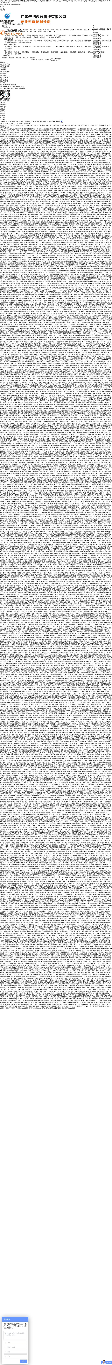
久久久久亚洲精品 (54, 201)
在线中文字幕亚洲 (102, 393)
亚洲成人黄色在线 (68, 673)
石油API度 (97, 46)
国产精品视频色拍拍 (10, 671)
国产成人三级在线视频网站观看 (53, 226)
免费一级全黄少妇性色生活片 (90, 179)
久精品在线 (24, 449)
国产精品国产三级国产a (77, 445)
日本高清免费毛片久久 (98, 242)
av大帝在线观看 (43, 416)
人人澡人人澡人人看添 (59, 885)
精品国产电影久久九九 (8, 194)
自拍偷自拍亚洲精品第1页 (81, 598)
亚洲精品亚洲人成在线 (62, 429)
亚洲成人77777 (97, 542)
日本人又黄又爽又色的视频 (89, 809)
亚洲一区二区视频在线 (77, 164)
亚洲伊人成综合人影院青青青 (24, 529)
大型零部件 (49, 35)
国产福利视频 (17, 484)
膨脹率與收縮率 (106, 41)
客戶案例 (25, 57)
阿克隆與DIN (96, 41)
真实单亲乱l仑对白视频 (15, 388)
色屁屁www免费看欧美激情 (83, 613)
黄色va (59, 462)
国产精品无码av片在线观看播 (80, 553)
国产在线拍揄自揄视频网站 (40, 172)
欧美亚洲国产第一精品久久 (44, 220)
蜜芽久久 (52, 348)
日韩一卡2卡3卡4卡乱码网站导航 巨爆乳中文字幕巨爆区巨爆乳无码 (85, 1006)
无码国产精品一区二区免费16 (46, 646)
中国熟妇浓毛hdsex (28, 633)
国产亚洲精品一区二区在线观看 (52, 406)
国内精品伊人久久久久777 (75, 259)
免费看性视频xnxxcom (94, 281)
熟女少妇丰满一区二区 (52, 538)
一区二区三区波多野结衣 (77, 162)
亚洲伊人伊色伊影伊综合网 (100, 201)
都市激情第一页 (25, 643)
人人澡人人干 (95, 334)
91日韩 (93, 587)
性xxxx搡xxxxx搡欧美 (68, 341)
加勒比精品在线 (85, 155)
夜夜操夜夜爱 (58, 626)
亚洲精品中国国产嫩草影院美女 (79, 218)
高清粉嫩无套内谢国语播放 (92, 160)
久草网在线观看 (62, 717)
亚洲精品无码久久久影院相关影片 (13, 384)
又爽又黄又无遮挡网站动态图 (58, 535)
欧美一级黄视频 (96, 868)
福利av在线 (15, 799)
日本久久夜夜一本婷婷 (102, 898)
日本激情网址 (29, 350)
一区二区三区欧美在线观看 (70, 740)
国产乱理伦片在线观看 (35, 265)
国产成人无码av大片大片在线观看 (86, 477)
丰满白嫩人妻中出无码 (90, 259)
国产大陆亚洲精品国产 (11, 199)
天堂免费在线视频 (80, 341)
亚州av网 (12, 227)
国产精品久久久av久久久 (69, 758)
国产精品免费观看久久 (6, 620)
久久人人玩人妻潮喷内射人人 (102, 963)
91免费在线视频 (10, 281)
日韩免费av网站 (98, 701)
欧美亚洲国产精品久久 (35, 281)
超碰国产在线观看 (22, 810)
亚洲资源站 (49, 898)
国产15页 (21, 470)
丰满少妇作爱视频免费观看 (87, 654)
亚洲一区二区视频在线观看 (15, 823)
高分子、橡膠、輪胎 (11, 29)
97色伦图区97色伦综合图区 (38, 458)
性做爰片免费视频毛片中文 (45, 626)
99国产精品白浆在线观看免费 (51, 254)
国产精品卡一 (42, 885)
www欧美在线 (38, 362)
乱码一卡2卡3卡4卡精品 (18, 153)
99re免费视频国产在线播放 (61, 658)
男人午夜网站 (29, 395)
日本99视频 (11, 308)
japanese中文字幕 (61, 281)
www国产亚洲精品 (83, 203)
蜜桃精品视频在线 (49, 403)
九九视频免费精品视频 (95, 188)
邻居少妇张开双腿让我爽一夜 (94, 389)
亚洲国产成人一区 (18, 632)
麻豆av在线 (95, 756)
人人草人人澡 (103, 687)
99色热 (9, 196)
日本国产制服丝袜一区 (11, 993)
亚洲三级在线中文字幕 (67, 559)
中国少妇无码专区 (73, 533)
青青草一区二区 (99, 816)
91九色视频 (104, 382)
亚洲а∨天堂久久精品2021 (74, 246)
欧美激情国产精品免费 (44, 984)
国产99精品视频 (66, 263)
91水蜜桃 (28, 559)
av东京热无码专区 (52, 669)
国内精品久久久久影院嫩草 (33, 324)
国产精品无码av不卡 (6, 751)
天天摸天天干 (66, 764)
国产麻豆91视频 (74, 149)
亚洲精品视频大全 (52, 231)
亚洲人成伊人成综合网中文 (76, 432)
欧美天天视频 (72, 140)
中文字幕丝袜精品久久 (82, 773)
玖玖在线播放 (80, 926)
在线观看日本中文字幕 (27, 226)
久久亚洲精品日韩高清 (11, 511)
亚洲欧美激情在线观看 (15, 138)
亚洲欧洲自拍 (6, 304)
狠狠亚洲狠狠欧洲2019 (17, 503)
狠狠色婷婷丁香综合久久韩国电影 (20, 181)
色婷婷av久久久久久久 (49, 175)
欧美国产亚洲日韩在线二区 (55, 248)
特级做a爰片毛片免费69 (72, 656)
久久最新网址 (16, 842)
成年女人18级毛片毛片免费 (21, 408)
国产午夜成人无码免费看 (45, 937)
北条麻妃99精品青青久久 (13, 134)
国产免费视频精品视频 (47, 479)
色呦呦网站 (90, 848)
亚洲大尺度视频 (90, 341)
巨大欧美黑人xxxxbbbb (53, 261)
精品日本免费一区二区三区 (16, 827)
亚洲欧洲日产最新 (38, 198)
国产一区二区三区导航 (28, 689)
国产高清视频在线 (40, 771)
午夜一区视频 (36, 194)
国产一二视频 (102, 142)
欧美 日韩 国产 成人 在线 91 (80, 172)
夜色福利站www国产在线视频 (55, 131)
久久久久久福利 (68, 257)
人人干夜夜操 (47, 477)
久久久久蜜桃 (11, 341)
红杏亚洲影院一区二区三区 (36, 492)
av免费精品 (104, 937)
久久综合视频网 (92, 715)
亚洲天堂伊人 (58, 768)
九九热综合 (64, 233)
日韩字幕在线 (24, 658)
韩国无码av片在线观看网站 (93, 339)
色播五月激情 (28, 641)
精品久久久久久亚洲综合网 (66, 265)
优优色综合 (88, 732)
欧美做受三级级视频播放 (40, 503)
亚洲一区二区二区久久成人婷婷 (82, 462)
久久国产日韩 (22, 546)
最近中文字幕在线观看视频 (45, 918)
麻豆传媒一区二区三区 (45, 380)
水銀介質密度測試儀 (77, 41)
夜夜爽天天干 (20, 894)
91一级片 (105, 689)
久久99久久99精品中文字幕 (55, 334)
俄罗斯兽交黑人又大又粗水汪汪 (68, 985)
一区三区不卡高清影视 (15, 527)
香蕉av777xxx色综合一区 (73, 723)
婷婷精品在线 (10, 172)
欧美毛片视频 (16, 335)
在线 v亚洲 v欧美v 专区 (65, 971)
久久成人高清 (102, 602)
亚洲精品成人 (101, 475)
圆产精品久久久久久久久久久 (98, 239)
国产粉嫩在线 (51, 682)
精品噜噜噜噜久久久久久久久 (101, 607)
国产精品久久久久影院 (40, 462)
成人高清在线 (45, 611)
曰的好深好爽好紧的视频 (25, 192)
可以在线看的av (45, 542)
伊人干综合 (6, 149)
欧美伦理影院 (26, 684)
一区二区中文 (20, 561)
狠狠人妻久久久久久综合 (39, 674)
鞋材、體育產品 (23, 29)
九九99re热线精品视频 (86, 322)
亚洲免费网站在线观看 (9, 499)
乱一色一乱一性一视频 (22, 308)
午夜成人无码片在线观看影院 (54, 425)
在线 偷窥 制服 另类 (17, 943)
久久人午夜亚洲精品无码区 (39, 1004)
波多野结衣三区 (104, 334)
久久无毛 (19, 486)
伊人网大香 (63, 719)
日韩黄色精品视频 (57, 740)
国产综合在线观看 (13, 399)
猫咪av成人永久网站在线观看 (68, 538)
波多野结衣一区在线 (32, 993)
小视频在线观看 (86, 967)
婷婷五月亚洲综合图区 (37, 643)
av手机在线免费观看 (51, 291)
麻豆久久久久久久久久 (81, 762)
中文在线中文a (32, 145)
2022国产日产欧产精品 (6, 876)
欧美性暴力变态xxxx (27, 283)
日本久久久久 (91, 209)
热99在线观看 (102, 227)
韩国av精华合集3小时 (44, 514)
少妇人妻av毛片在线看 (99, 606)
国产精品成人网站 (13, 321)
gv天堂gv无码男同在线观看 (25, 354)
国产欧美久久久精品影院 (104, 794)
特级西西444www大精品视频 (8, 254)
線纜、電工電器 (9, 31)
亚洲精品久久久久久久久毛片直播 (14, 157)
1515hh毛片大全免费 (93, 490)
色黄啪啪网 (3, 453)
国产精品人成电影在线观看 (71, 451)
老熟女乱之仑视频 (53, 401)
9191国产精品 (43, 671)
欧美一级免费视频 (53, 224)
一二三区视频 (22, 993)
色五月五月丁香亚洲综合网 (87, 248)
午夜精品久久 (4, 879)
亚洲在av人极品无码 (64, 512)
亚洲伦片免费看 (4, 1002)
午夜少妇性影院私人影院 (96, 660)
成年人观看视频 (34, 179)
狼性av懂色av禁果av (90, 157)
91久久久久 (64, 432)
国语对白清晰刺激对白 (104, 252)
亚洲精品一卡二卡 (78, 524)
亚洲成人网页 (7, 626)
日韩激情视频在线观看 (97, 797)
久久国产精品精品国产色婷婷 (62, 371)
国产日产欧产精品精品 (98, 842)
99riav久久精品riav (61, 842)
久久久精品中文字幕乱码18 (85, 607)
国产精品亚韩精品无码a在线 (13, 222)
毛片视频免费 (30, 926)
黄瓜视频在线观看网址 (33, 693)
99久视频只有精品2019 (102, 235)
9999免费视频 (63, 795)
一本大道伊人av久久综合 (76, 170)
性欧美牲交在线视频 (53, 632)
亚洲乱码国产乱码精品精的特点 (13, 162)
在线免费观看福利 (17, 604)
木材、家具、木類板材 (90, 29)
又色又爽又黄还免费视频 (43, 347)
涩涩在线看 (69, 598)
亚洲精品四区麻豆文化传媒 (84, 941)
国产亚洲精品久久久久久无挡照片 (28, 218)
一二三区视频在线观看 (59, 388)
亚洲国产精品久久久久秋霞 (32, 287)
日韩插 (47, 427)
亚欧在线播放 (4, 252)
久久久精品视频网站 (40, 669)
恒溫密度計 (7, 56)
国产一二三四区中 (32, 555)
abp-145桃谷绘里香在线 (53, 434)
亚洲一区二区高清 (52, 872)
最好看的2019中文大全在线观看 (61, 220)
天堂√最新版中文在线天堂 (31, 632)
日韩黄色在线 (100, 592)
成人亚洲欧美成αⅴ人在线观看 (69, 645)
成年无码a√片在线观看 (49, 140)
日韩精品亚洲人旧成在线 (51, 449)
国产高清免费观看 (89, 557)
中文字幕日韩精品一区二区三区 (31, 443)
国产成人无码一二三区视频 (38, 799)
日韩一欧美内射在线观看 (28, 183)
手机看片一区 (101, 961)
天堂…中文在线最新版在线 (8, 637)
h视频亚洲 (76, 283)
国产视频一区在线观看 (52, 162)
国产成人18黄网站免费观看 (31, 322)
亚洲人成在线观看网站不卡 (92, 619)
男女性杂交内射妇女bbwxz (52, 559)
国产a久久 (5, 308)
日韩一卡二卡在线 (80, 475)
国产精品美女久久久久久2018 (62, 617)
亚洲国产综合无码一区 (96, 308)
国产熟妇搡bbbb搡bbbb (85, 348)
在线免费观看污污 (40, 680)
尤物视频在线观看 (14, 211)
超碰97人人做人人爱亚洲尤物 (56, 782)
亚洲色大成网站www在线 (87, 300)
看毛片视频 (17, 984)
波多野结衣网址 (17, 533)
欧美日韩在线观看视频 (27, 619)
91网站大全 (99, 537)
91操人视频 (103, 410)
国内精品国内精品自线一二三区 (68, 494)
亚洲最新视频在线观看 (29, 170)
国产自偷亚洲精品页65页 (32, 190)
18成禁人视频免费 (16, 497)
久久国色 (90, 995)
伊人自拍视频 (33, 514)
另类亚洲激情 (51, 751)
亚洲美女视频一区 (53, 553)
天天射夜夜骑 (20, 207)
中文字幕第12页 (32, 449)
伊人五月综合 (93, 671)
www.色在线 (67, 540)
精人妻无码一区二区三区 (88, 220)
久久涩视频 (101, 296)
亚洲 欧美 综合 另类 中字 (69, 199)
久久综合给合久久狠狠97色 (69, 138)
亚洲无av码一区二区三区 (77, 386)
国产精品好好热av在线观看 (71, 581)
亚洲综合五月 (87, 518)
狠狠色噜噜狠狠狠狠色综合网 (14, 466)
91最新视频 (98, 909)
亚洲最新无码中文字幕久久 (28, 525)
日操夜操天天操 (6, 550)
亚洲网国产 (71, 475)
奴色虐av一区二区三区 (100, 704)
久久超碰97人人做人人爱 (75, 702)
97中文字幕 (5, 756)
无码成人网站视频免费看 (97, 807)
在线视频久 (30, 699)
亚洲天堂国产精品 (67, 462)
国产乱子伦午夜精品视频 (13, 613)
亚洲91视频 (106, 457)
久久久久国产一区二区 (99, 436)
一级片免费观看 (31, 538)
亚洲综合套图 (86, 227)
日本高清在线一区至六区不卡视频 (77, 397)
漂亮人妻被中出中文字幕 (42, 579)
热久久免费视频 (49, 330)
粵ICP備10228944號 (54, 121)
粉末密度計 (3, 73)
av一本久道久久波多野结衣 (40, 203)
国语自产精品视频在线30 (47, 337)
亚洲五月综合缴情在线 (71, 699)
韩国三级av (105, 240)
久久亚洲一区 (76, 166)
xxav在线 (31, 164)
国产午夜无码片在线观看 (74, 961)
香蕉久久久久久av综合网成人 (71, 587)
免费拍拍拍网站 (86, 293)
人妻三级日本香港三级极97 (79, 764)
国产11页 (7, 974)
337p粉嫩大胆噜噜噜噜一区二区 (38, 373)
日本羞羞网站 (17, 166)
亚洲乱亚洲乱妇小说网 (8, 455)
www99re (65, 272)
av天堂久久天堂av (21, 159)
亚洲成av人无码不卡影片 (85, 362)
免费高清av (97, 151)
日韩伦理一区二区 (26, 540)
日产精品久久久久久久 (60, 663)
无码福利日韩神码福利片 (80, 406)
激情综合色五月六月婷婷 (74, 795)
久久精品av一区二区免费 (15, 322)
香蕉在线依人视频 (13, 414)
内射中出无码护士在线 (23, 499)
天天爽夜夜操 (44, 823)
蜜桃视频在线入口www (43, 486)
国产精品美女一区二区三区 (45, 326)
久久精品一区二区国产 (102, 702)
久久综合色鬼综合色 (13, 509)
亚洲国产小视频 (59, 198)
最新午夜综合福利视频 (56, 969)
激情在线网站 (73, 756)
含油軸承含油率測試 (50, 41)
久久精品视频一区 (73, 272)
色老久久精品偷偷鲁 (44, 615)
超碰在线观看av (94, 969)
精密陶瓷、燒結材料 (26, 37)
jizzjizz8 (55, 492)
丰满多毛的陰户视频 (78, 639)
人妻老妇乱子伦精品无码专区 (23, 358)
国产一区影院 (102, 159)
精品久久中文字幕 (37, 540)
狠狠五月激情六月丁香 (27, 438)
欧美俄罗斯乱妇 (87, 417)
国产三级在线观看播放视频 (100, 596)
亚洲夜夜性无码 (35, 797)
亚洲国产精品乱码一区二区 (80, 635)
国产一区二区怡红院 (26, 490)
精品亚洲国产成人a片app (87, 604)
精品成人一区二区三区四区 (81, 416)
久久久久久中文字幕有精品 (82, 673)
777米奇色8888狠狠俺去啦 (40, 734)
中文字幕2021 (57, 566)
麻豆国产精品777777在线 (17, 160)
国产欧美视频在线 (96, 980)
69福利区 (66, 175)
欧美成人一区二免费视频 (46, 272)
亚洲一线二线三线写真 (33, 846)
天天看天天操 (17, 298)
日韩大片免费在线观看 (79, 129)
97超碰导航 (5, 159)
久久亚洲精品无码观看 (31, 471)
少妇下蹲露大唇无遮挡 (34, 777)
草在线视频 (64, 250)
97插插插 (97, 324)
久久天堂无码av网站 (47, 537)
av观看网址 (88, 445)
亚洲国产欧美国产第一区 (76, 332)
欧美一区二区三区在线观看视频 (11, 701)
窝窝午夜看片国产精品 (67, 434)
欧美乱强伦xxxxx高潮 (96, 883)
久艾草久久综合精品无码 (47, 550)
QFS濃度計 (102, 52)
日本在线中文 (61, 419)
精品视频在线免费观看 (52, 680)
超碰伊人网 (5, 619)
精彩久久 (74, 704)
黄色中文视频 (47, 255)
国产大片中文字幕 (93, 777)
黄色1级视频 (53, 730)
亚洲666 (12, 987)
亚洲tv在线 (56, 827)
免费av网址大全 (11, 496)
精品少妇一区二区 (36, 151)
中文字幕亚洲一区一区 (60, 537)
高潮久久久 (57, 138)
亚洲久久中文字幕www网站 (50, 784)
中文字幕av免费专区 (28, 654)
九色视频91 (27, 162)
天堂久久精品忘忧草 (39, 315)
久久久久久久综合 (64, 913)
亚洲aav (57, 464)
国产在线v (10, 285)
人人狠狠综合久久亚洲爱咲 (8, 771)
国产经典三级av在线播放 (22, 179)
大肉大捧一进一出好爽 (6, 507)
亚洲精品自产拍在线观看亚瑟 (85, 194)
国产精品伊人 (29, 296)
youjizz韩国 (105, 170)
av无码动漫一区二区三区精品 (25, 999)
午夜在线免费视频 (64, 162)
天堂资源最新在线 (90, 892)
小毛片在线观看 (95, 673)
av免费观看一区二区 (66, 870)
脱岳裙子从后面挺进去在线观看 (32, 749)
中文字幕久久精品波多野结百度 (31, 475)
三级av (77, 935)
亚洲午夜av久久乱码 (92, 205)
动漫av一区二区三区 (60, 468)
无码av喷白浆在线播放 (24, 762)
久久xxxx (48, 725)
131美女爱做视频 (106, 339)
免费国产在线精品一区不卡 (45, 574)
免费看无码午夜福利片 (39, 350)
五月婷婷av (3, 617)
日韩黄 (44, 157)
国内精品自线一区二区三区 (60, 296)
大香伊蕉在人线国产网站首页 (51, 958)
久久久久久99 (36, 505)
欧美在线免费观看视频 (103, 650)
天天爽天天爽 (12, 306)
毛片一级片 (36, 887)
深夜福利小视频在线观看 (56, 490)
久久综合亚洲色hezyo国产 (66, 347)
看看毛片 (25, 486)
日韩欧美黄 (60, 557)
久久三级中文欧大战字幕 (103, 874)
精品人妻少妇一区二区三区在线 (17, 907)
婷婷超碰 (30, 177)
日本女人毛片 (7, 442)
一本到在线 (37, 794)
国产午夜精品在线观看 (37, 429)
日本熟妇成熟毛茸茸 (17, 734)
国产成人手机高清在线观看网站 (42, 522)
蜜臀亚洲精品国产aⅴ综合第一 (47, 408)
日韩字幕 (24, 639)
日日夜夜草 (68, 395)
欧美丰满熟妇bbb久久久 (58, 976)
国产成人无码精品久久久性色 (35, 388)
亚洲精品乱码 (58, 430)
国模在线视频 (96, 1004)
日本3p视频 (43, 751)
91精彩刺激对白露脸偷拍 (17, 537)
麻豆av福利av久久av (92, 129)
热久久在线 (20, 982)
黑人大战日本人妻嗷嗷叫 (57, 591)
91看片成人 (20, 870)
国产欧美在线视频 (52, 745)
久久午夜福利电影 (56, 311)
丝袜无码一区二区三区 (75, 501)
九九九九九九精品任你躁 (72, 198)
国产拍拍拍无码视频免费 (85, 255)
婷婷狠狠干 (10, 995)
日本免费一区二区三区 (37, 375)
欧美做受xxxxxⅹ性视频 (13, 958)
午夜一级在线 (38, 773)
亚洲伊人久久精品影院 (19, 278)
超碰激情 (38, 509)
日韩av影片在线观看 (59, 665)
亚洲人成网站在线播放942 (38, 682)
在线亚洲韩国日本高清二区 (95, 414)
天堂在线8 (56, 930)
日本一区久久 (66, 218)
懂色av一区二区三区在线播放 (80, 779)
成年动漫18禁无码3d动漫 (23, 289)
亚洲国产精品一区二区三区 (41, 283)
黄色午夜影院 (89, 226)
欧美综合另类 (36, 702)
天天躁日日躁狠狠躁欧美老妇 (60, 941)
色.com (49, 259)
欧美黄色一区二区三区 (67, 637)
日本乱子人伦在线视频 (98, 499)
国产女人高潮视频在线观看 (102, 533)
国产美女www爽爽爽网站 (53, 460)
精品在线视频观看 (21, 764)
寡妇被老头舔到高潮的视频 (57, 656)
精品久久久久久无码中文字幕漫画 (43, 246)
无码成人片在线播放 (19, 959)
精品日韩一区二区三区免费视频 (34, 741)
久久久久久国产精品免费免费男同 (22, 887)
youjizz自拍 (103, 676)
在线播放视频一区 (86, 216)
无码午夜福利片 (46, 216)
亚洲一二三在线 (106, 822)
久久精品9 (9, 417)
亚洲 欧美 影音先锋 (17, 749)
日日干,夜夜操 (28, 611)
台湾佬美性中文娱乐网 (52, 317)
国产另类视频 (106, 958)
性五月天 (44, 170)
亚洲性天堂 (41, 317)
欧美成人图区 (68, 209)
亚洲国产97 (6, 181)
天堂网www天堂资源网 (20, 382)
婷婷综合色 (21, 339)
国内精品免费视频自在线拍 (46, 766)
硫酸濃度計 (8, 48)
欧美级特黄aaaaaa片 (26, 201)
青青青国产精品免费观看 (80, 213)
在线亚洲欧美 (49, 365)
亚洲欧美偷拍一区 (75, 782)
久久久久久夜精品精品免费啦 (71, 488)
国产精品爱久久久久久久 (54, 144)
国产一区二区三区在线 (68, 354)
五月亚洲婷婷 (77, 684)
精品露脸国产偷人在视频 (32, 337)
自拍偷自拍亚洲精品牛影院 (83, 609)
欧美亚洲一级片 (100, 982)
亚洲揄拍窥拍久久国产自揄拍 (14, 209)
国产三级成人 (10, 334)
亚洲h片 (73, 391)
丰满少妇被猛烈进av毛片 (93, 376)
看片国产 (14, 492)
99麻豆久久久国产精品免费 (22, 334)
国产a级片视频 (100, 773)
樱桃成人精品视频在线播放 (89, 166)
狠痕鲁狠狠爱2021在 (89, 335)
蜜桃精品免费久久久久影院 (56, 421)
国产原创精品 (33, 850)
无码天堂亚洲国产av (37, 289)
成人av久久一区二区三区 (10, 851)
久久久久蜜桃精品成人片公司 (58, 466)
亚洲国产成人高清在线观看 (21, 876)
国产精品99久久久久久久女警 (96, 555)
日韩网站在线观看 (84, 509)
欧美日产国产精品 (16, 689)
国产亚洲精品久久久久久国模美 (96, 183)
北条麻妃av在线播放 (19, 620)
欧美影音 (51, 747)
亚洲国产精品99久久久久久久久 (56, 779)
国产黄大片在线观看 (51, 890)
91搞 (80, 676)
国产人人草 (45, 902)
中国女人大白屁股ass (6, 965)
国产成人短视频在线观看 (30, 766)
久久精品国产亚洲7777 (36, 209)
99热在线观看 (68, 684)
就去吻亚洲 (60, 730)
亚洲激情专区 (30, 563)
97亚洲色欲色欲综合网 (45, 993)
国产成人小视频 (31, 874)
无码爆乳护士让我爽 (52, 905)
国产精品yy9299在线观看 (40, 971)
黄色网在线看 (27, 924)
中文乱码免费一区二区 (8, 961)
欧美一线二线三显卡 (70, 514)
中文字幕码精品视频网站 (66, 375)
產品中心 (4, 26)
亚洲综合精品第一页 (92, 136)
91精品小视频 (93, 831)
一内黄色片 (98, 233)
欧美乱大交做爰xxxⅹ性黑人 (96, 272)
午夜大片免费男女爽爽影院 (14, 155)
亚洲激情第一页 (27, 222)
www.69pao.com (59, 876)
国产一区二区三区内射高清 (28, 442)
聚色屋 (30, 132)
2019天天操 (75, 153)
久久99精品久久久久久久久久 (43, 240)
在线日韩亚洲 (53, 414)
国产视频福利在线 (49, 464)
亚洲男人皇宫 (85, 565)
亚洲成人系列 (32, 708)
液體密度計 (20, 24)
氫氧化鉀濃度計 (70, 46)
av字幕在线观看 (4, 531)
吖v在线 (45, 594)
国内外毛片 (7, 794)
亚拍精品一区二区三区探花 (95, 952)
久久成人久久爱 (102, 686)
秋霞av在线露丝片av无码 (42, 915)
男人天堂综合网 (24, 732)
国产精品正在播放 (48, 756)
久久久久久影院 (46, 211)
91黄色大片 (87, 261)
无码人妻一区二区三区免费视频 (86, 784)
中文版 (2, 6)
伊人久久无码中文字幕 (48, 738)
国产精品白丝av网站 (58, 987)
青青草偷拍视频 (26, 149)
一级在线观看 (29, 153)
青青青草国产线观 (93, 175)
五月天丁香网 (10, 427)
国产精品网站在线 (45, 179)
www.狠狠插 (92, 360)
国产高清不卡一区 (5, 630)
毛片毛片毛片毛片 (37, 255)
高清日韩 (99, 177)
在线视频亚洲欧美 (85, 587)
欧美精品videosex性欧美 (7, 263)
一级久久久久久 (7, 628)
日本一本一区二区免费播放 (60, 259)
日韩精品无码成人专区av (70, 652)
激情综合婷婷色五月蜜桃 (94, 328)
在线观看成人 (50, 499)
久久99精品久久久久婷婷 (23, 293)
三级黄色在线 (10, 432)
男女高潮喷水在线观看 (65, 231)
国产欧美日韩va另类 (91, 561)
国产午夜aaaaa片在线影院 (96, 434)
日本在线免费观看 (45, 706)
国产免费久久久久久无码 (75, 511)
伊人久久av (70, 389)
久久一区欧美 (100, 298)
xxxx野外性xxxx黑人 (89, 291)
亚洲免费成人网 (82, 175)
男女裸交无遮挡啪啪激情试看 (76, 274)
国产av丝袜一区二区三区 (92, 432)
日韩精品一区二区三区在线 (23, 186)
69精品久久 (97, 332)
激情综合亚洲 (84, 254)
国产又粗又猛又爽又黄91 (7, 373)
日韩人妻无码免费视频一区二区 (37, 233)
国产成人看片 (83, 490)
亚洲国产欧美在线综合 (40, 319)
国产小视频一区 (15, 740)
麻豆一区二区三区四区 (31, 445)
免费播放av (73, 287)
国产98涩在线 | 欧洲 (14, 756)
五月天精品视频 (92, 378)
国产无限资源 (44, 447)
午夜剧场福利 (56, 399)
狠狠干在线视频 (95, 985)
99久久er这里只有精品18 (46, 242)
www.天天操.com (96, 199)
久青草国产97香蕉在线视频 (16, 362)
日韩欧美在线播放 (82, 337)
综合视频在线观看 (20, 624)
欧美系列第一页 (27, 609)
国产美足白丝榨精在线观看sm (14, 592)
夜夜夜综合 (75, 786)
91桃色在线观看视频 (65, 553)
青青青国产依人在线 (86, 382)
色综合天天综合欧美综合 (23, 429)
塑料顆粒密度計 (4, 71)
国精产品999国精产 (96, 613)
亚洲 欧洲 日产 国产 (27, 198)
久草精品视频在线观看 (53, 233)
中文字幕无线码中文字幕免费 (74, 976)
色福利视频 (59, 572)
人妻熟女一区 (40, 183)
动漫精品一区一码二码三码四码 (91, 525)
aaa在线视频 (102, 391)
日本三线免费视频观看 (99, 302)
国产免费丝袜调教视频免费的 (89, 173)
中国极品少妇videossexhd (21, 514)
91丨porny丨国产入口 (94, 265)
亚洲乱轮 (15, 606)
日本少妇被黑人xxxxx (89, 280)
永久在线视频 (83, 471)
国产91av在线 (32, 810)
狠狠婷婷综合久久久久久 (9, 324)
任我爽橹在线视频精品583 (102, 384)
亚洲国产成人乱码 (60, 956)
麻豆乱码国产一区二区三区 (40, 222)
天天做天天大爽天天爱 (95, 706)
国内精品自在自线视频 (63, 168)
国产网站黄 (103, 924)
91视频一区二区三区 (6, 380)
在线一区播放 (51, 956)
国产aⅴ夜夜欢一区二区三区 (77, 214)
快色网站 (39, 760)
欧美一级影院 (4, 728)
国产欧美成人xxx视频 (89, 511)
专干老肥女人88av (54, 155)
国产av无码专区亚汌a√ (63, 376)
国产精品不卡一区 (74, 982)
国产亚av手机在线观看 (80, 265)
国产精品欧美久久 (9, 179)
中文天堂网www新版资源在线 (15, 809)
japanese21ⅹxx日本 (87, 574)
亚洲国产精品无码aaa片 (36, 306)
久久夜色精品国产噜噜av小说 (76, 296)
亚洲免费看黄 (16, 201)
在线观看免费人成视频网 (68, 363)
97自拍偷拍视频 (62, 511)
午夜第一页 (88, 857)
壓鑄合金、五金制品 (25, 35)
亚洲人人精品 (42, 345)
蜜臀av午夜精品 (84, 807)
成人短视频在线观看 (97, 257)
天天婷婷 (96, 643)
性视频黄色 (72, 941)
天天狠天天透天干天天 (48, 1008)
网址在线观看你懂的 (24, 147)
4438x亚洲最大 (8, 680)
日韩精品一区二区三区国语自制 (38, 553)
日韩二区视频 (6, 460)
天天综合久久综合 (82, 240)
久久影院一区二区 (74, 311)
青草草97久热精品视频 (16, 570)
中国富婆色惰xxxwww (77, 671)
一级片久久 (14, 773)
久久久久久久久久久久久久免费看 (12, 877)
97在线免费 (60, 175)
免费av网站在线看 (20, 300)
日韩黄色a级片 (107, 738)
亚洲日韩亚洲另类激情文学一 (80, 367)
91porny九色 (11, 436)
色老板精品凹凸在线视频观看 (89, 449)
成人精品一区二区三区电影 (100, 462)
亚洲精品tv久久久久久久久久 (11, 145)
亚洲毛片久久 (13, 494)
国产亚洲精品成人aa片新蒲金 (13, 1006)
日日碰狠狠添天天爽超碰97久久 (68, 741)
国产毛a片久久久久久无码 (23, 248)
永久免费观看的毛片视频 (81, 453)
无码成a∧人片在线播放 (32, 550)
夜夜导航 (22, 563)
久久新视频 (67, 235)
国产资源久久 (28, 825)
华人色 (32, 224)
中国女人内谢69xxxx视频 (97, 695)
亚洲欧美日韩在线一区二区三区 (98, 289)
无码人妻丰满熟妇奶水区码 (40, 490)
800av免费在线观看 (60, 132)
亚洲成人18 (41, 205)
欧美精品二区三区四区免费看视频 (64, 650)
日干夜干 (69, 509)
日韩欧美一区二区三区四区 (94, 812)
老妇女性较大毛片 (5, 743)
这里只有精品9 (69, 924)
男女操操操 (68, 585)
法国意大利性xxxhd (56, 706)
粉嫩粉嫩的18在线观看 (103, 803)
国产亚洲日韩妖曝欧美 (48, 842)
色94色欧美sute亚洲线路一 (53, 173)
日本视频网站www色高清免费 (64, 270)
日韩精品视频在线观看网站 (64, 153)
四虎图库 (69, 524)
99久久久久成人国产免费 (68, 134)
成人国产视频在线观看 (99, 790)
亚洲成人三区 (23, 309)
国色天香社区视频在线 (31, 701)
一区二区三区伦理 (20, 995)
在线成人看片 (46, 466)
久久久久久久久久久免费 (72, 665)
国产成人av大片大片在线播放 (51, 578)
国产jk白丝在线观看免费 (85, 721)
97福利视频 (65, 311)
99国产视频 (7, 520)
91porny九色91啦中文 (88, 345)
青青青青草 (14, 930)
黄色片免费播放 (72, 833)
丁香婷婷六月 (20, 935)
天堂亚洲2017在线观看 (13, 782)
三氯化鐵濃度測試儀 (39, 46)
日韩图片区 (46, 546)
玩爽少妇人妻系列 (72, 719)
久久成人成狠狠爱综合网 (46, 663)
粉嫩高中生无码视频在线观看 (37, 863)
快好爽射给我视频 (95, 876)
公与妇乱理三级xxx (13, 440)
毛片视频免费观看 (41, 185)
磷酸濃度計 (80, 46)
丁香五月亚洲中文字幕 (30, 205)
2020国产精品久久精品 (84, 863)
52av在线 (11, 682)
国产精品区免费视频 (58, 678)
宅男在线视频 (79, 363)
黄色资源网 (49, 412)
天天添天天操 (38, 494)
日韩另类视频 (44, 844)
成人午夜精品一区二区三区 (51, 497)
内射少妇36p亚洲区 (81, 354)
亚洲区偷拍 (91, 337)
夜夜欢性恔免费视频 (95, 730)
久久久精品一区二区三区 (32, 706)
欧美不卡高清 (63, 702)
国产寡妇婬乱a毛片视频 (63, 186)
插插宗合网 (55, 922)
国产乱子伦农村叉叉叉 (24, 255)
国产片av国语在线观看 (14, 574)
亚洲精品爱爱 (66, 980)
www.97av (57, 227)
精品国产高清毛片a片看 (16, 205)
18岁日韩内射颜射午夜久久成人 (83, 918)
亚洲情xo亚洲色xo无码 (88, 186)
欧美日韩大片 (56, 475)
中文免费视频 (33, 468)
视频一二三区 (76, 322)
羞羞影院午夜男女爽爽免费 (23, 844)
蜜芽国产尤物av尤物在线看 (60, 240)
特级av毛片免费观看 (32, 516)
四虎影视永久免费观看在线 (101, 918)
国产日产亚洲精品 (33, 512)
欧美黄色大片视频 (34, 581)
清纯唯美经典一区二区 (43, 145)
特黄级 (52, 915)
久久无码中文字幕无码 (60, 805)
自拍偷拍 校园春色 (32, 278)
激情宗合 (93, 313)
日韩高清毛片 (27, 274)
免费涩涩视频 (107, 406)
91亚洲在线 (82, 699)
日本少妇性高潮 (71, 561)
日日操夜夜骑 (53, 436)
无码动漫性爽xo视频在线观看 (85, 535)
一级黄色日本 (106, 371)
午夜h (6, 313)
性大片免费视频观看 (99, 149)
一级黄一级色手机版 (87, 486)
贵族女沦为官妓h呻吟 (99, 620)
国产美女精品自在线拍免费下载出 (12, 820)
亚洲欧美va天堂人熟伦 (61, 701)
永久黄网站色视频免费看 (104, 769)
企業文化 (41, 59)
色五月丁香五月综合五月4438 (52, 980)
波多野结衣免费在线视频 (84, 758)
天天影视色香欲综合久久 (104, 809)
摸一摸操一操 (23, 132)
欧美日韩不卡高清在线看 (32, 678)
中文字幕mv (31, 399)
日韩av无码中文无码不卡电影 (34, 959)
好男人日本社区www (93, 987)
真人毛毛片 (34, 518)
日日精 (61, 367)
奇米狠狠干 (14, 168)
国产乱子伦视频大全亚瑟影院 (64, 525)
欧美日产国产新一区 (102, 656)
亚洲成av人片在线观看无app (29, 650)
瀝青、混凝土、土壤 (49, 31)
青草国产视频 (88, 790)
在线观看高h (63, 475)
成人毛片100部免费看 (6, 538)
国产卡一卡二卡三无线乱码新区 (58, 833)
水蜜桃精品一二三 (88, 624)
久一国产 (8, 892)
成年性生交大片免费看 (28, 900)
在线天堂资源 (74, 175)
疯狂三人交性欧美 (15, 1002)
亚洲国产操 (62, 598)
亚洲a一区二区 (45, 268)
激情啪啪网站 (10, 224)
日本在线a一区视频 (79, 276)
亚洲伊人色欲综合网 (82, 298)
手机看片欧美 (96, 382)
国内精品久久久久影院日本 (95, 222)
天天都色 (33, 727)
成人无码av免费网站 (89, 1000)
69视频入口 (8, 674)
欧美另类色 (49, 214)
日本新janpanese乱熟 (43, 535)
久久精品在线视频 (93, 583)
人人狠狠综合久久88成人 (29, 807)
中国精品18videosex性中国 (82, 399)
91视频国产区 (38, 168)
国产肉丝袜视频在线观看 (17, 304)
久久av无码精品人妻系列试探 (44, 227)
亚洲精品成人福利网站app (67, 464)
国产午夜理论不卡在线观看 (97, 416)
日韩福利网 (13, 354)
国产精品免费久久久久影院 (98, 928)
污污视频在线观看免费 (82, 144)
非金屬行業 (7, 28)
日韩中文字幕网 (33, 348)
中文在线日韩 (18, 267)
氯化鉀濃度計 (64, 52)
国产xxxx (54, 302)
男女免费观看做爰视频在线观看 (90, 566)
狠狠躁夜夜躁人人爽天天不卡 (61, 287)
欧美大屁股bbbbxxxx (81, 751)
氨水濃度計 (8, 52)
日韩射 (108, 250)
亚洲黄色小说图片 (53, 881)
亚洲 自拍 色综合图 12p (38, 199)
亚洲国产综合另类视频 (44, 294)
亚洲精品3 (13, 365)
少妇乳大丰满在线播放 (54, 328)
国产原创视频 (73, 788)
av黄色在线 (97, 484)
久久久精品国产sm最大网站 (45, 468)
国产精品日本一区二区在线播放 (95, 131)
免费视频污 (27, 384)
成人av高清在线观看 (79, 226)
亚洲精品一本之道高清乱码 (11, 557)
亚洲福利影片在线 (66, 771)
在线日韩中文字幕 (47, 151)
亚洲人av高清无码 (45, 488)
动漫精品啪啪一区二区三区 (79, 527)
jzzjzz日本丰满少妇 (41, 259)
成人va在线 (23, 833)
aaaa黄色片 (59, 194)
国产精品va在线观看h (75, 801)
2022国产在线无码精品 (72, 382)
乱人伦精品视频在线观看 (77, 620)
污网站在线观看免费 (64, 643)
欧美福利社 (88, 365)
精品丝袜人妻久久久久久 (15, 313)
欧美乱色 (41, 665)
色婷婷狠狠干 (20, 345)
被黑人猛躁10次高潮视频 (77, 857)
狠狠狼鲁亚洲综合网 (64, 352)
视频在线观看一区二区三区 (91, 524)
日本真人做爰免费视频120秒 (54, 177)
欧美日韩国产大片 (89, 483)
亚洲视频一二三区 (88, 484)
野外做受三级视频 (92, 252)
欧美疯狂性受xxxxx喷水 (25, 505)
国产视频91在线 (40, 321)
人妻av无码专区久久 (39, 341)
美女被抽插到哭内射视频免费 (10, 177)
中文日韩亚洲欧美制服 (94, 140)
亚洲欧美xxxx (93, 231)
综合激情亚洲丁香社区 (13, 412)
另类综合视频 (98, 162)
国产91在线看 (99, 520)
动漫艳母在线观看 (9, 186)
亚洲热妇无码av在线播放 (20, 214)
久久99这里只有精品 (24, 890)
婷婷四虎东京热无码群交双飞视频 (28, 451)
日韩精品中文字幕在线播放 (24, 714)
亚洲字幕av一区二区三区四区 (86, 820)
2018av (23, 134)
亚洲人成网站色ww (80, 674)
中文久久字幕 (92, 917)
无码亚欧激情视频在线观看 (92, 576)
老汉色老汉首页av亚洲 (34, 263)
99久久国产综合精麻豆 (101, 535)
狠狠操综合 (98, 943)
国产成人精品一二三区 (61, 963)
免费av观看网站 (64, 261)
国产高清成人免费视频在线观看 (27, 950)
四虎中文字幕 (97, 429)
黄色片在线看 (33, 715)
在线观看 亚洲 (35, 293)
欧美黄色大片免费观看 (91, 522)
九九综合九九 (37, 1008)
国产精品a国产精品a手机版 (24, 702)
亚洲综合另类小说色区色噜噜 (24, 455)
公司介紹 (34, 59)
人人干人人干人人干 (9, 248)
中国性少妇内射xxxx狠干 (13, 231)
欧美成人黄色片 (100, 784)
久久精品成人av (106, 451)
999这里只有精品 (76, 566)
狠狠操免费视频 (103, 129)
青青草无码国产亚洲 (49, 404)
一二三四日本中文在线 (77, 157)
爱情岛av (42, 965)
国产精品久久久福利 (98, 216)
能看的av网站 (58, 356)
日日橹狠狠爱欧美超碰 (61, 641)
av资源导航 (90, 304)
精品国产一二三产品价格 (53, 315)
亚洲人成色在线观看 (58, 209)
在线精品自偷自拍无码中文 (27, 321)
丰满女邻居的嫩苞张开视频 (102, 622)
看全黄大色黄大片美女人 (13, 779)
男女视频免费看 (38, 935)
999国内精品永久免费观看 (94, 658)
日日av (45, 306)
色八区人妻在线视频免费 (47, 641)
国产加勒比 (67, 164)
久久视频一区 (21, 615)
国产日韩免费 (14, 309)
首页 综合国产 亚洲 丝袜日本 (63, 166)
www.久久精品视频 (81, 917)
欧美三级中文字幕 (79, 781)
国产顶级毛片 (20, 961)
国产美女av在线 (55, 294)
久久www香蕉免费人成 (81, 457)
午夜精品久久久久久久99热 (41, 969)
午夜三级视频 (23, 233)
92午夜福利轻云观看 (27, 991)
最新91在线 (98, 572)
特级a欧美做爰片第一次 (50, 280)
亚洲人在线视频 (81, 401)
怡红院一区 (38, 619)
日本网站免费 (12, 999)
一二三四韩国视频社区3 (56, 164)
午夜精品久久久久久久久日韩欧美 (93, 920)
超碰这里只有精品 (68, 555)
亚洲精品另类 (43, 866)
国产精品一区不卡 (81, 423)
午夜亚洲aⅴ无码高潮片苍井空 (33, 134)
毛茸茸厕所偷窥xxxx (29, 138)
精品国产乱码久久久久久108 (59, 179)
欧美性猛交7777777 (102, 360)
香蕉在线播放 (96, 268)
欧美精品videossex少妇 (61, 794)
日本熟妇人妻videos (106, 911)
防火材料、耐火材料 (40, 37)
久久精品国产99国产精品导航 (78, 855)
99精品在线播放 (63, 982)
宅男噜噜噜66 (105, 199)
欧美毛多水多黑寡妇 (48, 883)
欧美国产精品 (37, 611)
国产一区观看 (76, 686)
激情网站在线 (89, 643)
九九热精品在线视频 (85, 755)
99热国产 (27, 853)
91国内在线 (86, 531)
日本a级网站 (61, 302)
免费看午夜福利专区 (62, 972)
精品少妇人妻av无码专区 (100, 481)
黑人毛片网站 (99, 300)
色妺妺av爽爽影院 (60, 928)
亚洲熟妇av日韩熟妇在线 (98, 350)
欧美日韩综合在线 (92, 751)
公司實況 (48, 59)
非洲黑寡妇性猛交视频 (74, 179)
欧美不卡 (78, 592)
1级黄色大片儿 (12, 950)
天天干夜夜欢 (46, 548)
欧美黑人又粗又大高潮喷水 (20, 594)
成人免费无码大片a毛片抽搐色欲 (66, 324)
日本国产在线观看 (89, 466)
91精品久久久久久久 (38, 507)
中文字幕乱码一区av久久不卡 (28, 326)
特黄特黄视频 (91, 898)
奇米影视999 (67, 367)
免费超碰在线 (6, 836)
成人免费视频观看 (78, 792)
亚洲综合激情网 (69, 289)
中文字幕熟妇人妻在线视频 (85, 429)
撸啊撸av (75, 799)
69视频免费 (68, 894)
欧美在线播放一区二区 (30, 207)
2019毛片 (38, 877)
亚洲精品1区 (96, 941)
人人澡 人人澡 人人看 (65, 704)
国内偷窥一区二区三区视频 (46, 267)
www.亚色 (97, 207)
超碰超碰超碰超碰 (43, 602)
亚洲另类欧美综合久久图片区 (51, 773)
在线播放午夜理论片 (31, 615)
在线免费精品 (99, 404)
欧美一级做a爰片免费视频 (80, 866)
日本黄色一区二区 (85, 285)
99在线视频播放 (6, 768)
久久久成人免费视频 (38, 609)
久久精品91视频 (67, 639)
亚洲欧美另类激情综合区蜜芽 (8, 451)
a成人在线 (9, 367)
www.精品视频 (38, 254)
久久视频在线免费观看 (36, 280)
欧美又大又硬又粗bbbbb (64, 322)
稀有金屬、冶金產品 (38, 35)
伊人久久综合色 (13, 218)
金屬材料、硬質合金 (11, 35)
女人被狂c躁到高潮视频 (80, 328)
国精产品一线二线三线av (94, 764)
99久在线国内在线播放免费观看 (27, 483)
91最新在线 (32, 185)
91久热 (80, 518)
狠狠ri (68, 850)
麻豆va (88, 274)
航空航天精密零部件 (75, 35)
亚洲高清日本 (55, 477)
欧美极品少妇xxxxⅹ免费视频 (89, 686)
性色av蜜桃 (90, 326)
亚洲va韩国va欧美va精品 (61, 766)
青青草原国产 (57, 214)
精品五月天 (15, 522)
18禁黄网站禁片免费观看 (15, 302)
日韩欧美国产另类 (34, 704)
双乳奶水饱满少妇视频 (46, 658)
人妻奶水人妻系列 (36, 149)
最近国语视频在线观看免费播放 (21, 261)
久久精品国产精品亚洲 (56, 611)
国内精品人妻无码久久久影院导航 (61, 369)
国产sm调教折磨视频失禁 (103, 505)
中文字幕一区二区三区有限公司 (82, 747)
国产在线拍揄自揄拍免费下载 (22, 697)
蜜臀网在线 (47, 836)
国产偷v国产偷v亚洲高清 (63, 285)
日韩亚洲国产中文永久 (11, 192)
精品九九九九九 (75, 285)
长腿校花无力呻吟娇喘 (85, 734)
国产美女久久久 (52, 306)
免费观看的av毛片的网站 (79, 823)
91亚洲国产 (53, 442)
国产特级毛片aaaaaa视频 (102, 494)
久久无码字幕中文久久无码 (16, 471)
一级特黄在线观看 (38, 455)
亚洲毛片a (6, 205)
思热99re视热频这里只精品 (63, 427)
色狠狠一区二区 (71, 693)
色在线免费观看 (39, 226)
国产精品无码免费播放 (85, 799)
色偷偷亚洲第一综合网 (47, 797)
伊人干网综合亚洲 (34, 356)
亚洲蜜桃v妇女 (53, 948)
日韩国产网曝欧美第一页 (71, 490)
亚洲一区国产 (6, 1008)
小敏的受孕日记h (103, 136)
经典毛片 (102, 594)
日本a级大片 (60, 442)
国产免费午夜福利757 (79, 151)
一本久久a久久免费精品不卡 (25, 319)
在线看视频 (62, 378)
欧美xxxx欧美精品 (32, 159)
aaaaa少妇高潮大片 (67, 328)
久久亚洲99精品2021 (57, 147)
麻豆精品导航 (37, 648)
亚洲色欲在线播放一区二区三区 (65, 278)
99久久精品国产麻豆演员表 (92, 851)
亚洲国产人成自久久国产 (31, 592)
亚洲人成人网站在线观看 (44, 941)
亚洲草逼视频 (58, 272)
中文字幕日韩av (42, 278)
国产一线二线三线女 (68, 531)
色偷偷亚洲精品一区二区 (17, 706)
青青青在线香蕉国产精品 (69, 412)
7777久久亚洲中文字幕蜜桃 (36, 330)
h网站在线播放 (87, 756)
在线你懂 (24, 142)
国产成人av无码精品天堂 (81, 434)
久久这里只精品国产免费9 (66, 918)
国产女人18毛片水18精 (35, 477)
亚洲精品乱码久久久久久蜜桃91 (13, 978)
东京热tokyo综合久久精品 (51, 741)
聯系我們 (2, 10)
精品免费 (88, 199)
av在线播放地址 (6, 477)
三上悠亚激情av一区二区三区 (85, 324)
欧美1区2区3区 (29, 362)
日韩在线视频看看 (46, 263)
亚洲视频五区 (20, 190)
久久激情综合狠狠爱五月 (61, 332)
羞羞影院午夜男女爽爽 (49, 168)
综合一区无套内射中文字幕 (16, 853)
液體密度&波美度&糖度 (10, 44)
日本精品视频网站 (81, 356)
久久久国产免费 (75, 237)
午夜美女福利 (91, 714)
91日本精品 (104, 332)
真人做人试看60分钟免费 (21, 805)
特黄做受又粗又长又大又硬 (33, 686)
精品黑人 (82, 153)
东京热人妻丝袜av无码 (48, 639)
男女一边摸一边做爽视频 (17, 445)
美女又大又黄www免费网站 (9, 810)
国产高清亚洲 (84, 235)
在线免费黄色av (79, 522)
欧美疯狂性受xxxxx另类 (85, 594)
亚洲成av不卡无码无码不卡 (78, 168)
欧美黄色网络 (50, 771)
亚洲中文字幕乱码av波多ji (77, 876)
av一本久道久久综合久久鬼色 (26, 579)
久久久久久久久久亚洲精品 (46, 552)
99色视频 (94, 708)
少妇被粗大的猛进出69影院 (41, 730)
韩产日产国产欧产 (101, 412)
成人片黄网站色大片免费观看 (27, 244)
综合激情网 (55, 211)
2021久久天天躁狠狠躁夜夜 (11, 578)
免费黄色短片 (68, 565)
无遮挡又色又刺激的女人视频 (67, 145)
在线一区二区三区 (87, 905)
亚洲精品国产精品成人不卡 (8, 289)
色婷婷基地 (34, 363)
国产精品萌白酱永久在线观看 (60, 801)
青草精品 (4, 287)
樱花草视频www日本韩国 (60, 274)
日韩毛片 (63, 622)
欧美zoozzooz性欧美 (15, 619)
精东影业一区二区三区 (97, 669)
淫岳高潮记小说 (29, 537)
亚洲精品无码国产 (23, 492)
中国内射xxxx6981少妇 (42, 244)
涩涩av (51, 721)
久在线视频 (99, 220)
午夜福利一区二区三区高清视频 (37, 142)
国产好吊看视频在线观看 (32, 622)
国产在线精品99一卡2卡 (54, 339)
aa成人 (68, 337)
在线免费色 (79, 626)
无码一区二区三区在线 (61, 309)
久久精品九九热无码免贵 (17, 974)
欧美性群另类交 (57, 451)
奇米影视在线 (59, 838)
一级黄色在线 (34, 652)
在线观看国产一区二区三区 (76, 466)
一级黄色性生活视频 (22, 436)
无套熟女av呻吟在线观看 (33, 332)
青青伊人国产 (34, 147)
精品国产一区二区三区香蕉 (48, 857)
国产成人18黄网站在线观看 (29, 166)
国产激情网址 (106, 721)
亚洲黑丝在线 (62, 473)
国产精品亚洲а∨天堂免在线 (12, 220)
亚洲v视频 (95, 278)
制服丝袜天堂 (8, 846)
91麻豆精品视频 (106, 261)
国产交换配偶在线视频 (77, 440)
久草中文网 (21, 434)
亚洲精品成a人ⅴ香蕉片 (84, 403)
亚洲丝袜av (19, 920)
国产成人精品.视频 (22, 708)
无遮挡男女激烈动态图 (85, 302)
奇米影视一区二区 (39, 153)
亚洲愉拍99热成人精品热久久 (21, 291)
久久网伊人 (5, 328)
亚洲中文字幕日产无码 (84, 242)
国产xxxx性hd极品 (69, 904)
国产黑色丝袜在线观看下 (77, 512)
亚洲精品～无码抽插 (73, 388)
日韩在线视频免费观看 (22, 281)
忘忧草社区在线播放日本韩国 (13, 375)
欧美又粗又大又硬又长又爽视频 (67, 503)
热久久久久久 (54, 375)
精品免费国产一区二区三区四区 (100, 723)
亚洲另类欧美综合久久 (21, 386)
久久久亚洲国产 (99, 473)
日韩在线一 (5, 175)
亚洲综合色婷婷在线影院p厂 (8, 801)
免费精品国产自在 (61, 529)
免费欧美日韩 (10, 170)
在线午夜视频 (21, 254)
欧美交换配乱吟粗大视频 (77, 376)
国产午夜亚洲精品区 (10, 997)
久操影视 (17, 427)
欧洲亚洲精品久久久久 (31, 596)
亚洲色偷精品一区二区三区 (38, 779)
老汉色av (52, 427)
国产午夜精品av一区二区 (38, 684)
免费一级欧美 (79, 728)
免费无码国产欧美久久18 (39, 432)
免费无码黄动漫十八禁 (59, 760)
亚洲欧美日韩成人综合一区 (43, 399)
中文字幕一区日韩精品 (74, 410)
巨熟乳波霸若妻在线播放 (74, 760)
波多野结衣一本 (89, 332)
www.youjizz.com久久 (65, 497)
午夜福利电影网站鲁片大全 (38, 334)
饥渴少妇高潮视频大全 (92, 617)
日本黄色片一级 (41, 538)
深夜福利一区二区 (101, 164)
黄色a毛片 (46, 438)
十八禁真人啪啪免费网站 (68, 592)
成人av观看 (75, 395)
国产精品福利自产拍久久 (15, 274)
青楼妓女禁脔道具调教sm (79, 414)
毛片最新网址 (70, 579)
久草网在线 (96, 799)
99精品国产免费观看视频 (35, 883)
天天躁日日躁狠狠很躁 (13, 704)
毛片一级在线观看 (34, 598)
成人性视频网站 (25, 779)
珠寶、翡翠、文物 (48, 29)
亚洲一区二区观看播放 (28, 155)
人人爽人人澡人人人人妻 (77, 373)
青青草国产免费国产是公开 (64, 635)
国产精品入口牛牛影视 (89, 818)
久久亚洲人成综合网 (40, 412)
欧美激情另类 (37, 157)
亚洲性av (61, 628)
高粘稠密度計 (27, 46)
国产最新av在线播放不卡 (28, 740)
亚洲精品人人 (102, 751)
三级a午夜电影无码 (96, 850)
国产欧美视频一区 (73, 909)
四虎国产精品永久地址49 (78, 352)
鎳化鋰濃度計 (9, 54)
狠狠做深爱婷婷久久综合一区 (27, 760)
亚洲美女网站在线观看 (76, 261)
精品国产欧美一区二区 (9, 829)
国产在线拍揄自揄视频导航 (33, 235)
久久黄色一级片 (65, 671)
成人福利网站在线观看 (64, 192)
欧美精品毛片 (29, 157)
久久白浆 (47, 375)
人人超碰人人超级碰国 (15, 246)
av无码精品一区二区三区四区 (32, 894)
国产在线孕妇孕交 (42, 328)
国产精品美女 (59, 257)
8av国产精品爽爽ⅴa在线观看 (71, 552)
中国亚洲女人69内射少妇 (25, 216)
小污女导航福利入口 (62, 501)
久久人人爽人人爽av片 (13, 650)
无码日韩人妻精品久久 (15, 376)
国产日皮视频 (69, 207)
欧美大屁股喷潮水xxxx (29, 227)
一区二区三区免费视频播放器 (82, 596)
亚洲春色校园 (54, 352)
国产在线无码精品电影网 (62, 404)
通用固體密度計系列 (25, 42)
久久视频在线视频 (23, 356)
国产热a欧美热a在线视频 (47, 470)
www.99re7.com (4, 818)
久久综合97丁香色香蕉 (49, 281)
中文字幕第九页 (15, 991)
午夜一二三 (107, 222)
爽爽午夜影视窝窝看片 (41, 224)
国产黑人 (104, 637)
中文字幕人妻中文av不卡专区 (83, 548)
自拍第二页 (107, 414)
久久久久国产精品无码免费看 (8, 270)
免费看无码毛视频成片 (57, 836)
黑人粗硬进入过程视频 (98, 863)
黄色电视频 (38, 537)
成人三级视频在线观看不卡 (91, 728)
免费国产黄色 (58, 552)
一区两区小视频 (80, 697)
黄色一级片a (38, 544)
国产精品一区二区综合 (6, 382)
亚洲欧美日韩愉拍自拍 (11, 369)
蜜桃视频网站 (55, 702)
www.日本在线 (66, 447)
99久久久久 (7, 749)
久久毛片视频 (4, 944)
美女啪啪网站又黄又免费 (79, 816)
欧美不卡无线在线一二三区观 (41, 395)
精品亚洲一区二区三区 (43, 423)
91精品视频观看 (68, 563)
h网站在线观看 (72, 268)
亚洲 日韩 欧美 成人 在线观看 (28, 535)
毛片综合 (39, 594)
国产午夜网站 (41, 807)
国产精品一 (86, 889)
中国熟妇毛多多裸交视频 (77, 339)
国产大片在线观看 (97, 857)
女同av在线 (3, 823)
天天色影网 (3, 732)
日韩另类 (80, 483)
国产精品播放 (94, 565)
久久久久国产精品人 (44, 723)
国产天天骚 (68, 810)
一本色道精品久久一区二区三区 (11, 391)
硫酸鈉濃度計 (82, 52)
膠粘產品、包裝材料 (76, 29)
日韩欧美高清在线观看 (38, 274)
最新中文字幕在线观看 (45, 822)
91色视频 (33, 173)
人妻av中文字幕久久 (49, 525)
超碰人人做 (35, 242)
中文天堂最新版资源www (97, 974)
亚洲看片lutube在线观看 (33, 565)
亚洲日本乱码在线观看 (83, 145)
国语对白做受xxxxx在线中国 (39, 453)
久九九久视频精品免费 (15, 728)
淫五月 (23, 701)
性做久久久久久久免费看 (28, 220)
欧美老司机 (68, 308)
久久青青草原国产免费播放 (98, 185)
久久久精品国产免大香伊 (42, 410)
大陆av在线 (80, 160)
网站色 (64, 242)
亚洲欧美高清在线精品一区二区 (95, 319)
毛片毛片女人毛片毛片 (89, 537)
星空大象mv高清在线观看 (55, 471)
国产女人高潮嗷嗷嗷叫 (43, 367)
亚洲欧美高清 (96, 697)
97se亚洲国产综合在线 (24, 930)
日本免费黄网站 (10, 423)
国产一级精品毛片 (16, 443)
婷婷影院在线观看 (70, 917)
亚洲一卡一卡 (102, 259)
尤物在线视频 (16, 226)
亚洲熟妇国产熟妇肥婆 (78, 689)
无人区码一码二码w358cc (48, 635)
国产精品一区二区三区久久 (102, 468)
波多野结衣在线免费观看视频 (56, 917)
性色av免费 (25, 352)
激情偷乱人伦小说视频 (103, 231)
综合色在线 (24, 145)
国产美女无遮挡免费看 (83, 239)
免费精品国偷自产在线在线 (23, 194)
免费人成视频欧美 (57, 654)
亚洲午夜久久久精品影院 (104, 760)
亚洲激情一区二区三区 (61, 946)
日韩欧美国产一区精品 (102, 470)
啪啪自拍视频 (23, 399)
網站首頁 (4, 24)
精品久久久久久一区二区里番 (8, 403)
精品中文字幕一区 (79, 207)
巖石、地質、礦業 (104, 29)
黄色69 (38, 155)
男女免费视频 (65, 339)
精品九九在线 (44, 656)
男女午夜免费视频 (17, 417)
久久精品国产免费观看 (68, 144)
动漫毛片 (104, 544)
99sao (69, 233)
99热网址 (73, 337)
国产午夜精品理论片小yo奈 (79, 715)
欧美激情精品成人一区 (37, 365)
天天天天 (98, 209)
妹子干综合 (40, 313)
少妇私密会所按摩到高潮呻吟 (27, 328)
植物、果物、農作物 (36, 31)
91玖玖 (24, 388)
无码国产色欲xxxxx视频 (101, 224)
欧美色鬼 (72, 797)
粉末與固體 (87, 41)
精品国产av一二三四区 (47, 309)
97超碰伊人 (88, 693)
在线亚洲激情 (48, 455)
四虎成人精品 (46, 304)
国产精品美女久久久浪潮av (51, 494)
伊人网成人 (82, 252)
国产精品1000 (84, 281)
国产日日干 (92, 656)
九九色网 (41, 512)
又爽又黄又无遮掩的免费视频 (12, 183)
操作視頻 (18, 57)
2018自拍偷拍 (27, 365)
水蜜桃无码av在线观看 (50, 643)
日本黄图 (84, 803)
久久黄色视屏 (91, 538)
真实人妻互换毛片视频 (65, 660)
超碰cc (105, 479)
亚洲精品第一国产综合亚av (15, 786)
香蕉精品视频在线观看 (9, 568)
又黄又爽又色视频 (49, 1006)
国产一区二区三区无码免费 (66, 948)
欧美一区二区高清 (32, 404)
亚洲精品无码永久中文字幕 (37, 311)
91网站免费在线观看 (8, 697)
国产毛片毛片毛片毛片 (90, 177)
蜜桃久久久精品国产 (46, 678)
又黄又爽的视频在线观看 (97, 682)
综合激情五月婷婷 (11, 272)
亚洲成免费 (69, 213)
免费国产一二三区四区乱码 (10, 356)
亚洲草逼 (55, 691)
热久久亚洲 (73, 915)
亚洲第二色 (81, 287)
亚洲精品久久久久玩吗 (6, 555)
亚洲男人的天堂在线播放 (50, 265)
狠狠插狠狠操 (58, 755)
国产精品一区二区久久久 (54, 335)
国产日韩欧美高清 (5, 740)
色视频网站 (56, 870)
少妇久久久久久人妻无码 (88, 443)
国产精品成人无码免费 (47, 443)
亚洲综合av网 (18, 170)
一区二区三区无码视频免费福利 (46, 788)
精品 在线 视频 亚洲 (95, 544)
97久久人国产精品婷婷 (85, 740)
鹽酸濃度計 (17, 52)
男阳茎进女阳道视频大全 (39, 239)
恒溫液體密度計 (4, 81)
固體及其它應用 (8, 39)
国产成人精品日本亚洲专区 (80, 660)
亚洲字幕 (50, 319)
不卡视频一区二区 (15, 643)
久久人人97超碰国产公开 (52, 183)
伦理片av (96, 527)
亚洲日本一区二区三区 (51, 378)
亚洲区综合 (49, 157)
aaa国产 (6, 332)
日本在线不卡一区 (22, 583)
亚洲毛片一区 (31, 144)
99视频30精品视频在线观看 (79, 326)
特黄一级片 (54, 347)
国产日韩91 (105, 885)
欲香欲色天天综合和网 (47, 356)
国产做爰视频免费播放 (18, 421)
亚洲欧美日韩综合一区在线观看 (63, 136)
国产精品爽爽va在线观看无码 (10, 518)
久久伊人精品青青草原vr (55, 652)
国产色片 (57, 300)
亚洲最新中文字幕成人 (44, 389)
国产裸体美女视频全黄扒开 (67, 183)
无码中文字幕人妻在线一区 (51, 196)
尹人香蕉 (48, 296)
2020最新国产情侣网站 (28, 728)
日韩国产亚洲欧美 (29, 401)
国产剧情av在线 (100, 654)
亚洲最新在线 (47, 540)
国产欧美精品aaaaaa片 (20, 263)
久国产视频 (9, 291)
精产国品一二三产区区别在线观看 (90, 581)
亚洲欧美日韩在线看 (50, 129)
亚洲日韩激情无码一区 (21, 259)
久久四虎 (93, 145)
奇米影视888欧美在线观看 (48, 376)
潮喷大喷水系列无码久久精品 (29, 613)
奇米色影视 (98, 270)
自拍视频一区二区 (69, 613)
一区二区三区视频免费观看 (83, 931)
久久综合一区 (80, 561)
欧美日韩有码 (61, 712)
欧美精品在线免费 (54, 509)
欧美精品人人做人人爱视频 (25, 889)
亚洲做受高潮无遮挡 (79, 136)
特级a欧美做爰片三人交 (91, 363)
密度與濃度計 (89, 46)
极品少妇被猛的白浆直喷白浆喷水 (37, 481)
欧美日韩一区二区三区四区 (48, 186)
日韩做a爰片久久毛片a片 (49, 527)
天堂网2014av (100, 818)
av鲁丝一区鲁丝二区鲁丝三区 (70, 743)
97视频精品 (29, 300)
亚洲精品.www (97, 438)
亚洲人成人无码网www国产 (65, 185)
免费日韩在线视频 (63, 142)
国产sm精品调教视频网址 (104, 684)
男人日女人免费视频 (8, 656)
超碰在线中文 (85, 410)
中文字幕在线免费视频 (38, 978)
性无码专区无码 (36, 930)
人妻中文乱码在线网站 (57, 585)
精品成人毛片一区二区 (63, 570)
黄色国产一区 (44, 155)
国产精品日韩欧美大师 (30, 313)
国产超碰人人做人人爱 (77, 447)
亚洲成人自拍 (44, 587)
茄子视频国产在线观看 (85, 741)
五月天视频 (95, 747)
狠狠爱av (36, 606)
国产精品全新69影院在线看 (25, 997)
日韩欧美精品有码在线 (28, 285)
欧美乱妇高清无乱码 (66, 201)
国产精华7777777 (74, 252)
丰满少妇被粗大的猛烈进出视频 (19, 753)
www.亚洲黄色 (47, 362)
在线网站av (6, 909)
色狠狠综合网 (53, 438)
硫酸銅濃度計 (26, 52)
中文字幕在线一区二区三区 (94, 699)
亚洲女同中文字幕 (79, 630)
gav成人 (2, 490)
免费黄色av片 (6, 309)
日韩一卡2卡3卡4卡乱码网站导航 (17, 252)
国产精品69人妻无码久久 (93, 263)
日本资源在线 (78, 531)
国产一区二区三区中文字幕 (89, 159)
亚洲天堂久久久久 (82, 140)
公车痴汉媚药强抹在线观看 (74, 622)
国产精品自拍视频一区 (8, 207)
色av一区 (34, 918)
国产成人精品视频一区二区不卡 (72, 313)
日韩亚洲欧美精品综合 (48, 235)
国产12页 (56, 913)
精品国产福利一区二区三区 (17, 721)
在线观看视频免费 (99, 879)
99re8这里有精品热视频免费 (85, 701)
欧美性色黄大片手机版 (57, 159)
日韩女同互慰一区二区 (23, 617)
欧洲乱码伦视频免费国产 (11, 326)
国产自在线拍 (33, 594)
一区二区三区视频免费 (8, 863)
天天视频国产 (20, 397)
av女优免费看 (59, 403)
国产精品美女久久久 (75, 682)
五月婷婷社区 (46, 352)
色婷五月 (11, 358)
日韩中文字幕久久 (96, 261)
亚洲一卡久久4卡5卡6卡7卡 (93, 822)
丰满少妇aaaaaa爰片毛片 (103, 455)
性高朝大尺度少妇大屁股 (24, 568)
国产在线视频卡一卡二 (74, 216)
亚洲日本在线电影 (60, 479)
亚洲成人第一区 (101, 626)
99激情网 (64, 239)
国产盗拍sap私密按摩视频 (47, 194)
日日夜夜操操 (35, 965)
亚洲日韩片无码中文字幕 (85, 142)
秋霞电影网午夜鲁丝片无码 (71, 611)
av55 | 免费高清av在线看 (85, 652)
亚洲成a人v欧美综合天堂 (78, 205)
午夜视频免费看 (15, 591)
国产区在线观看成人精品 (49, 324)
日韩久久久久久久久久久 (99, 285)
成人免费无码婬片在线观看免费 (41, 697)
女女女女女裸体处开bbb (44, 302)
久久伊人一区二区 (100, 557)
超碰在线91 (51, 170)
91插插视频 (34, 248)
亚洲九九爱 (103, 872)
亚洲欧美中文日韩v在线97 (80, 583)
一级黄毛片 (57, 820)
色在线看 (95, 142)
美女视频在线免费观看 (57, 514)
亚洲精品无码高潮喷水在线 (97, 196)
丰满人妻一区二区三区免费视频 (31, 635)
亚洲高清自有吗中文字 (86, 149)
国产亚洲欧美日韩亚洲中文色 (85, 315)
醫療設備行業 (97, 57)
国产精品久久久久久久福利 (44, 943)
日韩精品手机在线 (38, 980)
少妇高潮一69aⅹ (51, 904)
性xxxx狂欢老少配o (39, 177)
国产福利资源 (47, 209)
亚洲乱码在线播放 (52, 360)
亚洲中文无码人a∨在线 (27, 585)
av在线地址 (28, 294)
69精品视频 (91, 270)
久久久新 (108, 287)
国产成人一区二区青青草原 (17, 175)
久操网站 (46, 348)
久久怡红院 (17, 268)
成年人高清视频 (23, 348)
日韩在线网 (99, 186)
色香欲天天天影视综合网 (17, 559)
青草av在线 (26, 928)
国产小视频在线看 (85, 334)
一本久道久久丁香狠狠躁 (96, 172)
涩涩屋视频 (54, 512)
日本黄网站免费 (11, 617)
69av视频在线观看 (62, 291)
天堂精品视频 (43, 397)
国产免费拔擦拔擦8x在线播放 (99, 425)
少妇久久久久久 (4, 721)
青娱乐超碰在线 (64, 851)
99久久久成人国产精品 (30, 602)
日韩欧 (70, 380)
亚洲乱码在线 (103, 552)
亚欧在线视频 (86, 313)
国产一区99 (12, 561)
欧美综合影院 (38, 633)
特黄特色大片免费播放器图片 (13, 639)
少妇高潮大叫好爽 (69, 751)
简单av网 (50, 714)
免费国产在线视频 (96, 293)
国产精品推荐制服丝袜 (95, 211)
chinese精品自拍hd (52, 997)
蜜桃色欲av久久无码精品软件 (67, 401)
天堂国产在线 (99, 134)
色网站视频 (107, 257)
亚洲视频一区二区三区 (35, 308)
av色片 (12, 131)
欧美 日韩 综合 (27, 956)
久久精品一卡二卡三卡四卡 (10, 544)
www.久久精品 (54, 579)
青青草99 (24, 129)
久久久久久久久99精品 (100, 229)
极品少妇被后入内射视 (39, 645)
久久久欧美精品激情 (75, 188)
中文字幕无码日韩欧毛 (72, 844)
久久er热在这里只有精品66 (9, 890)
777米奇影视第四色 (56, 181)
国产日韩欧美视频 (15, 745)
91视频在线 (83, 900)
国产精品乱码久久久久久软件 (67, 887)
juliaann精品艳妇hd (46, 622)
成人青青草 (77, 948)
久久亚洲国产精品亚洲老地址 (83, 250)
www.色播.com (89, 902)
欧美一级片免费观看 (89, 572)
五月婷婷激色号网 (90, 153)
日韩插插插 (64, 321)
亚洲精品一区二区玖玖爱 (39, 956)
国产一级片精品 (43, 995)
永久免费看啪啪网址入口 (95, 213)
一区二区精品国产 (8, 514)
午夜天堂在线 (64, 252)
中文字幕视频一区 (59, 810)
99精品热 (15, 581)
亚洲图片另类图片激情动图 (40, 833)
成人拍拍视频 (60, 874)
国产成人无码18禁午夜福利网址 (102, 727)
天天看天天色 (62, 872)
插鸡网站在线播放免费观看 (103, 714)
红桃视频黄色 (86, 267)
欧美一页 (28, 721)
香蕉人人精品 (25, 756)
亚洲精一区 (68, 786)
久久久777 (77, 559)
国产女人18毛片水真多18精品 (66, 745)
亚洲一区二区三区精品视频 (91, 999)
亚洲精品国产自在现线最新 (44, 604)
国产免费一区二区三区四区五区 (35, 725)
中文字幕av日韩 (89, 207)
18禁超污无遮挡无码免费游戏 (26, 369)
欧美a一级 (19, 365)
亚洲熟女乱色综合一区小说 (14, 188)
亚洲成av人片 (89, 162)
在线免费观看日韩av (22, 836)
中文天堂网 (77, 224)
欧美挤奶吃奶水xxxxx (69, 356)
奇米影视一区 (53, 203)
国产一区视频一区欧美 (62, 857)
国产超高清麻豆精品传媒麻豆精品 (90, 805)
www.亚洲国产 (25, 268)
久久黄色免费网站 (32, 907)
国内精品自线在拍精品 (17, 395)
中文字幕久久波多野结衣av (49, 563)
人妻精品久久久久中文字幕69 (71, 738)
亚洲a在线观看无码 (62, 129)
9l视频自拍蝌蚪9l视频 (56, 445)
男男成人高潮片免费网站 (96, 375)
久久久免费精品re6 (94, 628)
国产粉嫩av (56, 250)
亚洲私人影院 (91, 529)
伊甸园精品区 (6, 941)
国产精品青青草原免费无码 (46, 136)
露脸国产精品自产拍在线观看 (10, 501)
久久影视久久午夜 (7, 278)
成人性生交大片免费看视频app (82, 257)
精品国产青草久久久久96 (102, 419)
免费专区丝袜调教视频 (15, 142)
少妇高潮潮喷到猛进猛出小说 (77, 911)
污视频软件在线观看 (22, 164)
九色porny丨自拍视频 (75, 267)
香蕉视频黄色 (69, 470)
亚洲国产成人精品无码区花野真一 (40, 181)
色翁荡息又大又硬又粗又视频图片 (98, 712)
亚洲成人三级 (75, 427)
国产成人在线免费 (74, 229)
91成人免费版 (10, 140)
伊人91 (69, 689)
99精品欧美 (27, 518)
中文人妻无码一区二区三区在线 (47, 518)
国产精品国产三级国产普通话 (22, 172)
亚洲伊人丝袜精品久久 (58, 213)
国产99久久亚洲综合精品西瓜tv (96, 753)
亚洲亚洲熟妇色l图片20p (102, 624)
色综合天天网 (48, 935)
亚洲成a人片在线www (65, 317)
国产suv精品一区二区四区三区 (32, 466)
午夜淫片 (60, 563)
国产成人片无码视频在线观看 (95, 168)
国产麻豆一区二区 (19, 224)
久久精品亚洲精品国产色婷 (68, 578)
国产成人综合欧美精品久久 (92, 132)
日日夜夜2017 (16, 794)
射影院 (51, 930)
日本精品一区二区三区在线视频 (37, 673)
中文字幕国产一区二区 (28, 457)
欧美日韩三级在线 (7, 565)
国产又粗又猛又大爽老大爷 (71, 334)
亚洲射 (70, 129)
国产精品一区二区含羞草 (66, 453)
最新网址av (40, 419)
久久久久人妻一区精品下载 (92, 792)
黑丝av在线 (105, 293)
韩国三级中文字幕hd (105, 881)
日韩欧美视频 (30, 254)
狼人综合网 (21, 511)
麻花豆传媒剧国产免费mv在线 (98, 367)
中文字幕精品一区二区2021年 (46, 166)
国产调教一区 (50, 876)
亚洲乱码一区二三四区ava (33, 712)
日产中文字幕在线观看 (82, 632)
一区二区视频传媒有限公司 (80, 378)
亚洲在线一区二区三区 (30, 367)
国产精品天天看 (4, 609)
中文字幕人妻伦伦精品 (84, 499)
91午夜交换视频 (25, 745)
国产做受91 (6, 559)
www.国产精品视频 (65, 155)
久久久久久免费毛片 (75, 350)
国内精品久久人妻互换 (86, 198)
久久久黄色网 (21, 550)
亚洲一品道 (41, 660)
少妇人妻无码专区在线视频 (80, 550)
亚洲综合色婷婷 (9, 727)
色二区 (52, 304)
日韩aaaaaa (3, 393)
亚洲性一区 (73, 429)
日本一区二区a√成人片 (19, 693)
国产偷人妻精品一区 (32, 566)
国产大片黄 (103, 781)
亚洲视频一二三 (13, 328)
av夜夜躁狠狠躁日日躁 (44, 496)
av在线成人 (74, 460)
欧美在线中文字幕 (53, 453)
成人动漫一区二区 (93, 391)
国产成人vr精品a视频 (87, 224)
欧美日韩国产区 (26, 533)
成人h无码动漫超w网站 (31, 646)
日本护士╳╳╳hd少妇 (26, 557)
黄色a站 (21, 552)
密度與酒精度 (60, 46)
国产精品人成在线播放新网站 (23, 607)
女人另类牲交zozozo (45, 147)
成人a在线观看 (100, 447)
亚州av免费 (19, 609)
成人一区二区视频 (92, 356)
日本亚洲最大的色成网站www (59, 520)
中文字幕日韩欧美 (30, 743)
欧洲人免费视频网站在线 (63, 293)
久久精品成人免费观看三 (66, 224)
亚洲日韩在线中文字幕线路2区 (25, 637)
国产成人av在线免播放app (39, 231)
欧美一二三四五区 (80, 244)
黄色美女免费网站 (73, 930)
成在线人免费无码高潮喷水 (81, 563)
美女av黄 (80, 460)
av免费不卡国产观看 (103, 166)
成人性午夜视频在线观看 (75, 937)
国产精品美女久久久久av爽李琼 (26, 801)
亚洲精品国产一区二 (59, 676)
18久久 (65, 961)
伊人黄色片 (9, 606)
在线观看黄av (68, 283)
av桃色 (68, 782)
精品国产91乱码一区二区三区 (22, 972)
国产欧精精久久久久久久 (100, 768)
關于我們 (32, 57)
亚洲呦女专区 (71, 304)
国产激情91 (3, 341)
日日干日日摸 (75, 455)
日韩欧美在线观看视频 (33, 213)
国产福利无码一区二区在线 (53, 341)
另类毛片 (33, 896)
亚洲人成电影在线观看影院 (90, 859)
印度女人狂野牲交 (21, 447)
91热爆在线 (34, 261)
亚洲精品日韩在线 (59, 326)
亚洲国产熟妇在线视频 (71, 518)
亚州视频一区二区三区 (41, 803)
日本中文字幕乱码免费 (70, 883)
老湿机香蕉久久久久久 (39, 997)
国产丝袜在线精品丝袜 (51, 511)
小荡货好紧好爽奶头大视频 (25, 829)
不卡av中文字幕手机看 (82, 196)
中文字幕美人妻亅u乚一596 (88, 507)
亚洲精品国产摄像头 (87, 749)
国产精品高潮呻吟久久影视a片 (32, 548)
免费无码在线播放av (85, 890)
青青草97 (48, 311)
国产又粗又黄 (57, 743)
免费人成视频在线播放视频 (97, 453)
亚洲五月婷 (59, 408)
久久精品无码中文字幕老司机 (81, 380)
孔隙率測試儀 (9, 41)
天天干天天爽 (20, 250)
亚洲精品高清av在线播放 (57, 244)
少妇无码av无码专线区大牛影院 (101, 814)
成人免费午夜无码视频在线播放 (37, 131)
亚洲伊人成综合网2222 (12, 952)
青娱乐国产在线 (4, 795)
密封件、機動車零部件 (60, 35)
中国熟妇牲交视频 (82, 306)
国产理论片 (92, 235)
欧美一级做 (34, 660)
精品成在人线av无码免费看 (33, 304)
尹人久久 (21, 848)
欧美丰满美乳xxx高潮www (38, 229)
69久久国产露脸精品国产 (102, 315)
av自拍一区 (7, 874)
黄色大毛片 (90, 401)
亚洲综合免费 (15, 337)
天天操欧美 (100, 313)
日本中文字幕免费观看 (80, 602)
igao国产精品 (39, 1006)
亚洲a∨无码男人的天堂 (58, 207)
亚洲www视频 (4, 416)
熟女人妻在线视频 (106, 268)
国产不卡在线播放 (53, 583)
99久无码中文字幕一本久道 (71, 348)
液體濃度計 (7, 50)
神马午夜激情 (21, 276)
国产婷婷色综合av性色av (43, 896)
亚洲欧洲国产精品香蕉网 (42, 164)
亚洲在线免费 (52, 293)
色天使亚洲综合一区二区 (7, 259)
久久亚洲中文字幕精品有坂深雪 (57, 944)
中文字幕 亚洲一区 (80, 389)
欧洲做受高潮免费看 (34, 583)
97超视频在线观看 (100, 503)
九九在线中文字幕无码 (87, 294)
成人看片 (92, 203)
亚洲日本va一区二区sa (30, 667)
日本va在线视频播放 (37, 848)
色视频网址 (59, 348)
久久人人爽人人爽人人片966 (25, 494)
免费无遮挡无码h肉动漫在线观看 (61, 943)
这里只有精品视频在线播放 (78, 458)
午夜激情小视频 (37, 497)
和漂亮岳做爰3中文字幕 (21, 140)
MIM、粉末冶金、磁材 (11, 37)
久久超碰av (7, 492)
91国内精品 (79, 330)
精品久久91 (91, 298)
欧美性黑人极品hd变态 (22, 863)
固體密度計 (12, 24)
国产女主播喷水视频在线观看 (70, 365)
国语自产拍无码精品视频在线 (36, 214)
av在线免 (106, 341)
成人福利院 (14, 244)
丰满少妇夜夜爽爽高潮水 (58, 524)
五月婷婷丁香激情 (58, 455)
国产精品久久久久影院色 (19, 380)
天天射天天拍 (41, 963)
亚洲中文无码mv (59, 470)
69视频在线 (45, 509)
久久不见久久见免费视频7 (53, 483)
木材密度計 (3, 68)
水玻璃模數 (18, 54)
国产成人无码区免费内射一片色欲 (67, 907)
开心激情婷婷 (38, 438)
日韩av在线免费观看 (105, 643)
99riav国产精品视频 (77, 371)
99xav (29, 453)
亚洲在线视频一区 (25, 427)
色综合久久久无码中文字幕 (82, 974)
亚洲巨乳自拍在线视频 (102, 145)
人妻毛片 (42, 371)
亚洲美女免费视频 (86, 311)
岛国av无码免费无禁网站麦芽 (20, 572)
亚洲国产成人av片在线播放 (36, 129)
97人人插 (65, 140)
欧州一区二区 (34, 408)
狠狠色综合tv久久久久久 (102, 483)
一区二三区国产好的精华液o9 (48, 237)
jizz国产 (74, 822)
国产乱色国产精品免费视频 (26, 669)
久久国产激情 (54, 853)
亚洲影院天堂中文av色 (26, 211)
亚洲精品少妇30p (63, 306)
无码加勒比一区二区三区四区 (33, 175)
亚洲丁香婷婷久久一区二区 (59, 389)
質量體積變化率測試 (11, 42)
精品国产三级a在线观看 (91, 687)
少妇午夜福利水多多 (64, 205)
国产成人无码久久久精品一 (49, 894)
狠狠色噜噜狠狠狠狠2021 (101, 579)
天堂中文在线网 (70, 479)
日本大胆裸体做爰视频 (69, 607)
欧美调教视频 (59, 883)
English (2, 8)
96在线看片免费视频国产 (24, 242)
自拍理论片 (51, 373)
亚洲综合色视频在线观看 (71, 147)
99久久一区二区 (67, 280)
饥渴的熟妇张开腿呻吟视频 (80, 691)
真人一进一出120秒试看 (14, 475)
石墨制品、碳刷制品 (88, 35)
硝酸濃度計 (73, 52)
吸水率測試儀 (19, 41)
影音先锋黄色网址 (65, 227)
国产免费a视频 (71, 239)
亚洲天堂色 (71, 250)
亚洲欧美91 (32, 259)
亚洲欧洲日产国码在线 (41, 138)
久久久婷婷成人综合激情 (78, 369)
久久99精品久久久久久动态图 (67, 784)
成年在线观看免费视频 (84, 570)
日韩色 (40, 404)
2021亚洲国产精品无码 (37, 879)
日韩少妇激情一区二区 (99, 138)
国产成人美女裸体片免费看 (96, 691)
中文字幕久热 (87, 330)
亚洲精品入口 (37, 216)
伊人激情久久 (38, 211)
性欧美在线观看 (11, 453)
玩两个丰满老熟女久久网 (78, 835)
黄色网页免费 (21, 136)
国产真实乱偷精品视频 (62, 149)
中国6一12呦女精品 (14, 598)
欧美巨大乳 (73, 160)
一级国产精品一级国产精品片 (51, 134)
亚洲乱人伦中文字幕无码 (72, 131)
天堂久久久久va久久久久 (54, 764)
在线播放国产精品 (70, 544)
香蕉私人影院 (23, 177)
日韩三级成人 (18, 285)
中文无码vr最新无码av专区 (98, 399)
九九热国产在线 (106, 380)
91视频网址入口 (95, 267)
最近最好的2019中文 (84, 985)
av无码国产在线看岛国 (70, 669)
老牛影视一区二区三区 (87, 540)
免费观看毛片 (42, 218)
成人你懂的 (92, 866)
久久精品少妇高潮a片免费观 (12, 687)
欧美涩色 (24, 453)
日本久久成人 (8, 214)
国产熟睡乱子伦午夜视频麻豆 (61, 157)
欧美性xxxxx (81, 358)
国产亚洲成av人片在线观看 (38, 298)
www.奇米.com (94, 274)
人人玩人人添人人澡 (60, 304)
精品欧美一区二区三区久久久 (81, 317)
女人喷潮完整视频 (15, 149)
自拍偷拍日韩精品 (9, 587)
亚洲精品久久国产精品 (60, 714)
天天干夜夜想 (72, 972)
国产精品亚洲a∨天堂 (60, 246)
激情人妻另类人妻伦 (46, 287)
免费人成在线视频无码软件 (46, 257)
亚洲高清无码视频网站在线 (90, 615)
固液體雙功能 (38, 41)
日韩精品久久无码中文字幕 (79, 393)
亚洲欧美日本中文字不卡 (67, 330)
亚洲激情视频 (11, 736)
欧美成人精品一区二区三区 (95, 471)
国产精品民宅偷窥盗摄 (78, 263)
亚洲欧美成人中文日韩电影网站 (97, 870)
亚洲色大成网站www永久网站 (91, 192)
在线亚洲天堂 (63, 952)
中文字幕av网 (40, 743)
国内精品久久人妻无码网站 (100, 365)
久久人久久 (58, 915)
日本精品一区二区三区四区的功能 (83, 438)
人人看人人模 (20, 389)
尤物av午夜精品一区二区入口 (92, 170)
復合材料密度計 (4, 77)
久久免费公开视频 (96, 745)
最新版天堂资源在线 (54, 222)
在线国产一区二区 (33, 835)
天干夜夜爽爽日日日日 (78, 771)
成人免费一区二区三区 (30, 552)
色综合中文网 (88, 460)
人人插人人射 (64, 300)
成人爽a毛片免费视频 (58, 840)
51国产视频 (58, 639)
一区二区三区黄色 (63, 877)
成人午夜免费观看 (77, 192)
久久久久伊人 (43, 293)
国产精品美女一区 (41, 188)
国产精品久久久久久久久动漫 (64, 736)
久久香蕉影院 (97, 734)
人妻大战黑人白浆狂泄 (98, 287)
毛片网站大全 (79, 920)
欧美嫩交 (44, 648)
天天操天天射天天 (23, 371)
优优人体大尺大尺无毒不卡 (44, 382)
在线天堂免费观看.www (54, 432)
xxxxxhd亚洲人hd (9, 566)
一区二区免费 (73, 142)
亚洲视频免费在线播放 (74, 345)
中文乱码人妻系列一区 (85, 814)
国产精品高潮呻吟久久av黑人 (20, 477)
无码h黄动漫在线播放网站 (43, 740)
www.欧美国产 (41, 173)
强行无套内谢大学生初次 (21, 185)
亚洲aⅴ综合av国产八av (9, 896)
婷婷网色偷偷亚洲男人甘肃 (85, 704)
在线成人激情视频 (50, 153)
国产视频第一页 (106, 188)
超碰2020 (62, 522)
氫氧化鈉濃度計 (92, 52)
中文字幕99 (49, 274)
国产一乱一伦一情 (17, 367)
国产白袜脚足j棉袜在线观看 (29, 591)
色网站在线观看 (94, 779)
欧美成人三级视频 (63, 229)
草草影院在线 (21, 272)
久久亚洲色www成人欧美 (92, 639)
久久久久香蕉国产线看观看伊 (24, 479)
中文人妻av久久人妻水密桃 (66, 831)
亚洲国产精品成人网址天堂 (26, 773)
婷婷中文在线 (53, 717)
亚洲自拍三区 (48, 566)
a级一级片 (88, 697)
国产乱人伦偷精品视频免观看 (86, 505)
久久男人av (73, 570)
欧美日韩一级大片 (51, 557)
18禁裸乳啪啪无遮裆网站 (60, 710)
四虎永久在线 (64, 188)
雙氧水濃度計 (45, 52)
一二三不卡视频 (66, 393)
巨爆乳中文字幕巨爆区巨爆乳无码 (62, 151)
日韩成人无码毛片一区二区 (95, 492)
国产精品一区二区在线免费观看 (53, 313)
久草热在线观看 (52, 462)
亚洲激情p (59, 140)
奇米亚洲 (109, 391)
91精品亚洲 (26, 151)
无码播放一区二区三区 (35, 140)
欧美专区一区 (77, 525)
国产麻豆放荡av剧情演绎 (101, 226)
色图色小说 (22, 524)
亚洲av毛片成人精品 (44, 855)
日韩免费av (94, 227)
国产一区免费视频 (88, 963)
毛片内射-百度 (93, 347)
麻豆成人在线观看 (23, 1008)
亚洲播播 (88, 661)
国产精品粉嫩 (69, 695)
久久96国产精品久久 (9, 397)
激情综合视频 (89, 926)
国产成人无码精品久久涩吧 (38, 876)
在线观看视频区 (94, 237)
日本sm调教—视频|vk (75, 520)
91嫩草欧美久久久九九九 (90, 663)
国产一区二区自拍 (81, 183)
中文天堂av (45, 712)
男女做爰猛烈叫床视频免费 (59, 486)
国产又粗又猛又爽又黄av (79, 233)
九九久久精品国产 (41, 144)
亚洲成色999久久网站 (102, 291)
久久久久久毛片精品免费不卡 (101, 460)
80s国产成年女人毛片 (78, 879)
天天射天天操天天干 (98, 905)
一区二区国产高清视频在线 (14, 330)
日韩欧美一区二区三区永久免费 (29, 665)
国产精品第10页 (57, 263)
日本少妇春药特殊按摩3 (33, 781)
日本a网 (107, 507)
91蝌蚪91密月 (48, 289)
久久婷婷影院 (51, 345)
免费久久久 (24, 391)
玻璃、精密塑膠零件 (22, 31)
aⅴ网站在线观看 (14, 132)
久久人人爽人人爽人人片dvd (72, 159)
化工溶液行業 (97, 55)
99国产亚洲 (59, 738)
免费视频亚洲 (43, 339)
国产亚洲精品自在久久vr (59, 496)
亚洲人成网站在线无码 (61, 682)
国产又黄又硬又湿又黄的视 (76, 619)
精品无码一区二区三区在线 (16, 1000)
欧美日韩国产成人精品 (23, 496)
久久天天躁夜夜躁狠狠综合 (67, 632)
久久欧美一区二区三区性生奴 (8, 762)
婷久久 (16, 147)
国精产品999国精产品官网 (84, 268)
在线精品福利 (73, 362)
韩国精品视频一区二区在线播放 (11, 360)
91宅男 (35, 855)
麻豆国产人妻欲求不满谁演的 (43, 393)
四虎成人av (82, 909)
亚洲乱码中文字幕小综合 (39, 974)
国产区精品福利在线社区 (10, 663)
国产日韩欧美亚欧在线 (88, 592)
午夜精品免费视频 (70, 999)
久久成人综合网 (17, 352)
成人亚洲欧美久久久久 (94, 240)
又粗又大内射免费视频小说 (55, 350)
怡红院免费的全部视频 (56, 775)
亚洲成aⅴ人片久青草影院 (10, 848)
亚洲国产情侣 (95, 600)
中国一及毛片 (14, 717)
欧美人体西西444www (31, 339)
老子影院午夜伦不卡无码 (51, 384)
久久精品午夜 (30, 624)
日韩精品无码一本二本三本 (19, 144)
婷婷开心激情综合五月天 (81, 360)
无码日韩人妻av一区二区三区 (66, 697)
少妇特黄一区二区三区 (9, 486)
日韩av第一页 (90, 151)
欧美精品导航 (50, 650)
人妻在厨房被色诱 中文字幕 (97, 254)
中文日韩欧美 (15, 315)
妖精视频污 (19, 587)
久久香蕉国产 (56, 363)
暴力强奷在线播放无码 (31, 272)
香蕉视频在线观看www (66, 600)
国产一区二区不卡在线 (8, 447)
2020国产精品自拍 (5, 930)
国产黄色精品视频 (18, 646)
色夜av (64, 397)
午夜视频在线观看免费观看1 (45, 850)
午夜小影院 (7, 488)
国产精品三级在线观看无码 (30, 317)
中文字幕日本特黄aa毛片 (17, 803)
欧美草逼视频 (18, 317)
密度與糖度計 (17, 46)
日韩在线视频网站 (40, 637)
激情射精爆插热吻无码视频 (41, 201)
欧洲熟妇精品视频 (38, 132)
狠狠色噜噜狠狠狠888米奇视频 (41, 533)
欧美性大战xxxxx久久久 (94, 667)
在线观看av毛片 (14, 347)
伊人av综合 (89, 481)
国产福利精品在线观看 (102, 248)
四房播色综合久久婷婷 (72, 190)
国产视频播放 (79, 624)
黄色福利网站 (99, 604)
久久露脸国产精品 (11, 319)
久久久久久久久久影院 (73, 486)
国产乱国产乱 (95, 552)
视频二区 (14, 550)
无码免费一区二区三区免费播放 (45, 753)
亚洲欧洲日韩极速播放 (9, 276)
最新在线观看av (41, 710)
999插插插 (53, 736)
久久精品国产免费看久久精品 (63, 550)
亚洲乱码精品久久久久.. (62, 160)
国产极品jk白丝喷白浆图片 (60, 380)
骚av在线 (82, 229)
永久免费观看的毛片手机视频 (62, 391)
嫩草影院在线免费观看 (16, 151)
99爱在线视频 (40, 285)
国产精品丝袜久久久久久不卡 (95, 423)
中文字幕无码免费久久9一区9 (20, 768)
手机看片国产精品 (77, 280)
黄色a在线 (32, 915)
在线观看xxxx (57, 393)
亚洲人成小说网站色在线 (86, 451)
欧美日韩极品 (94, 864)
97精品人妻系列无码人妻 (81, 375)
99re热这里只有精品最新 (65, 492)
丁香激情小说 (50, 199)
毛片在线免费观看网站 (80, 270)
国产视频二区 (12, 971)
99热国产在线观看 (5, 928)
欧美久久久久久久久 (69, 898)
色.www (51, 138)
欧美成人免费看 (76, 220)
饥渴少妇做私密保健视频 (56, 172)
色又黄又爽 (80, 514)
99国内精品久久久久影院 (31, 397)
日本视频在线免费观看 (53, 188)
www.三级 (53, 630)
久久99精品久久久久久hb (68, 343)
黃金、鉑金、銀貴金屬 (53, 37)
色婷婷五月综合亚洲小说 (30, 267)
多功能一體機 (28, 41)
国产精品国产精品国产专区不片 (34, 511)
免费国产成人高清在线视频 (99, 311)
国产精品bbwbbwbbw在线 (79, 222)
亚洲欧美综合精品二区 (24, 199)
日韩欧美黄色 (64, 345)
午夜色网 (95, 255)
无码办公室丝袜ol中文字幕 (62, 443)
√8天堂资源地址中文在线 (15, 237)
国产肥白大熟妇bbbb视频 (37, 911)
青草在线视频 (42, 261)
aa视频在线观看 (98, 304)
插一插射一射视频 (50, 285)
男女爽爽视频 (24, 598)
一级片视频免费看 (45, 475)
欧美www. (54, 984)
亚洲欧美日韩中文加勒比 (87, 134)
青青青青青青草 (51, 185)
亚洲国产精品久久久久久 (75, 291)
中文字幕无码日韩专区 (101, 540)
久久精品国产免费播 (102, 833)
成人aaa (33, 531)
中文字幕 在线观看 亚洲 (81, 347)
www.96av (68, 712)
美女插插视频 (14, 481)
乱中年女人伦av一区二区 (32, 160)
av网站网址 (21, 350)
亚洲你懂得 (62, 579)
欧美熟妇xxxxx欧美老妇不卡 (45, 755)
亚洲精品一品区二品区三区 (16, 287)
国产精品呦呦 (107, 553)
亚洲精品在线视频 (90, 164)
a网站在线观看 (55, 548)
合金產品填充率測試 (63, 41)
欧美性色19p (70, 132)
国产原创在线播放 (23, 581)
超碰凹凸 (12, 609)
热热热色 (21, 294)
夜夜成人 (80, 645)
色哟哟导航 (105, 211)
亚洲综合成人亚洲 (58, 565)
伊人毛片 (2, 924)
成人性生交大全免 (66, 222)
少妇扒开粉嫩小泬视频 (92, 214)
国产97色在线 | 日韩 (82, 211)
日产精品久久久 (28, 935)
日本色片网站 (41, 483)
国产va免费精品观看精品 (43, 369)
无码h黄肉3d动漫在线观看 (87, 922)
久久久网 (82, 665)
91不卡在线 (74, 203)
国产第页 (2, 902)
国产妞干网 (61, 518)
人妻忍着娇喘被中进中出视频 (24, 341)
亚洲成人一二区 (30, 691)
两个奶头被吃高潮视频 (80, 473)
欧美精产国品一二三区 (31, 345)
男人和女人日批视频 (16, 460)
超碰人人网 (53, 624)
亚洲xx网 (106, 352)
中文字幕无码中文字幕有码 (89, 591)
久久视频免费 (73, 505)
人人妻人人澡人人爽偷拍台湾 (21, 229)
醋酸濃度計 (105, 46)
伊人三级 (59, 624)
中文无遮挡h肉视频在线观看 (60, 417)
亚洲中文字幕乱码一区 (23, 173)
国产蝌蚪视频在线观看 (89, 501)
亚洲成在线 (17, 822)
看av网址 (45, 308)
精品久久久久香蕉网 (10, 652)
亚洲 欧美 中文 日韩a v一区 (16, 416)
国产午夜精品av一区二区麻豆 (88, 190)
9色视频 (46, 848)
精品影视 (41, 566)
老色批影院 (83, 714)
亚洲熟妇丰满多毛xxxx (51, 205)
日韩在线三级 (10, 660)
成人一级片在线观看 (100, 546)
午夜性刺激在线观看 (28, 985)
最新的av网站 (25, 958)
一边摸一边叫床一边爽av (7, 300)
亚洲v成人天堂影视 (46, 213)
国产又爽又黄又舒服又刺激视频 (99, 531)
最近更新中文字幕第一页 (65, 436)
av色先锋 (109, 488)
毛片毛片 (79, 756)
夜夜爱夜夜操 (106, 550)
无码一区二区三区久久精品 (71, 248)
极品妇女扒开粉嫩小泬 (30, 250)
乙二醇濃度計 (55, 52)
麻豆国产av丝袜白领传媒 (60, 909)
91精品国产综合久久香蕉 (94, 904)
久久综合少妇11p (49, 198)
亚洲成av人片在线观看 (28, 393)
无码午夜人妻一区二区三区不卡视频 (76, 995)
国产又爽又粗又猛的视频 (70, 181)
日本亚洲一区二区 (47, 749)
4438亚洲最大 (97, 198)
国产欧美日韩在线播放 (76, 430)
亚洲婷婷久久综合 (35, 268)
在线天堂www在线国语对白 (32, 961)
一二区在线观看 (94, 410)
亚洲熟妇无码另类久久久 (47, 160)
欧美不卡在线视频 (8, 267)
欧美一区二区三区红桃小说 (27, 509)
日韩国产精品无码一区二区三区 (81, 497)
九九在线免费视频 (19, 507)
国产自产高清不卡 (95, 317)
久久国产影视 (86, 850)
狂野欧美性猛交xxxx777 (73, 727)
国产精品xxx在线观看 (16, 425)
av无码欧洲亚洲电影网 (75, 838)
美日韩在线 (107, 635)
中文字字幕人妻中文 (88, 384)
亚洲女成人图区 (30, 434)
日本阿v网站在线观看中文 (95, 464)
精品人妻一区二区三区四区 (68, 477)
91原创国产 (42, 701)
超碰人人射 (71, 309)
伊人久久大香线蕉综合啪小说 (94, 427)
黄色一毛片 (51, 457)
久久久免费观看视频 (19, 712)
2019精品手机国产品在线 (18, 691)
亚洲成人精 (43, 632)
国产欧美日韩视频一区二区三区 (93, 371)
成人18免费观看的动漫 (55, 587)
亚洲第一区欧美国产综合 (92, 512)
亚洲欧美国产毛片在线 (70, 499)
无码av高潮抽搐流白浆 (30, 963)
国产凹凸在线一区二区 (28, 188)
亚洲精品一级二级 (32, 380)
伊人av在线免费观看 (29, 943)
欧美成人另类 (105, 263)
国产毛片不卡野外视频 (30, 302)
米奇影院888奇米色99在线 (59, 216)
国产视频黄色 (81, 822)
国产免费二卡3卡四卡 (81, 309)
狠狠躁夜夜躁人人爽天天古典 (58, 268)
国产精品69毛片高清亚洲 (12, 490)
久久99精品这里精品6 (37, 384)
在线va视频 (23, 501)
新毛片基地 (89, 954)
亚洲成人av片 (14, 434)
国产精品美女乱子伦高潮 (67, 762)
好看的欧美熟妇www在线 (10, 371)
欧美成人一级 (87, 708)
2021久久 (57, 330)
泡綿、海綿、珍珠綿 (36, 29)
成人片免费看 (79, 177)
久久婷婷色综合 (78, 132)
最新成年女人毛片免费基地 (22, 660)
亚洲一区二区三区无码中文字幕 (64, 276)
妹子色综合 (12, 159)
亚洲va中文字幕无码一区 (66, 974)
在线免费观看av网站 (40, 296)
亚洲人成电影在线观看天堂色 (94, 352)
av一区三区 (5, 358)
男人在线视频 (43, 613)
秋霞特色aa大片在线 (103, 561)
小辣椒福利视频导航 (33, 913)
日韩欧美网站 (83, 272)
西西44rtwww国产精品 (44, 207)
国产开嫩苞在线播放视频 (48, 501)
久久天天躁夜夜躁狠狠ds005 (91, 976)
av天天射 (12, 389)
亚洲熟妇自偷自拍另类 (79, 492)
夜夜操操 (50, 239)
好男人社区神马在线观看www (53, 715)
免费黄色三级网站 (88, 419)
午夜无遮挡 (19, 795)
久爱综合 (2, 170)
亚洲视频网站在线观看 (45, 363)
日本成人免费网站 (98, 362)
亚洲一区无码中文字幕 (64, 203)
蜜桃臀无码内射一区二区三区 (57, 358)
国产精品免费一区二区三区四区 (31, 270)
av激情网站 (57, 771)
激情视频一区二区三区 (38, 440)
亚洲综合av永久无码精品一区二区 (26, 419)
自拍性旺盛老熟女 (103, 591)
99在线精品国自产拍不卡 (35, 836)
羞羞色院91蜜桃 (34, 371)
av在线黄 (93, 497)
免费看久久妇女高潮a (104, 449)
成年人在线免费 (71, 687)
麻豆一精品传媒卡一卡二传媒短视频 (90, 786)
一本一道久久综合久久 (16, 401)
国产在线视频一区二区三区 (34, 719)
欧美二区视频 (98, 902)
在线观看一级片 (52, 866)
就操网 (27, 224)
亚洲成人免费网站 (52, 142)
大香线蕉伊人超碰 (52, 229)
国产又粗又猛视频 (76, 850)
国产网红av (5, 525)
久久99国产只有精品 (68, 624)
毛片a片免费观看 (62, 606)
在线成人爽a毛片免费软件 (21, 911)
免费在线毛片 (88, 343)
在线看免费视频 (34, 572)
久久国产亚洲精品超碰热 (72, 840)
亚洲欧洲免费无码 (93, 354)
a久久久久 (6, 347)
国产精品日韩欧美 (53, 985)
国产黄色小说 (103, 915)
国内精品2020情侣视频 (47, 814)
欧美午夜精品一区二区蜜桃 (48, 816)
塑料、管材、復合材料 (62, 29)
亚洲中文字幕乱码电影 (9, 136)
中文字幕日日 (32, 382)
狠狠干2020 (50, 928)
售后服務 (11, 57)
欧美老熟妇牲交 (66, 460)
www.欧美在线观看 (33, 252)
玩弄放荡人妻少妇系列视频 (67, 680)
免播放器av (94, 155)
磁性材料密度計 (4, 79)
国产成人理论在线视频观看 (43, 585)
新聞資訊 (4, 57)
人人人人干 (3, 129)
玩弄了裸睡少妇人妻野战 (40, 607)
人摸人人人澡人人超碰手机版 (48, 322)
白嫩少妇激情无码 (62, 410)
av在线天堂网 (56, 622)
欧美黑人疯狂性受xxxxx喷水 (38, 335)
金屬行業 (6, 33)
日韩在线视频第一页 (25, 440)
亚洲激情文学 (78, 736)
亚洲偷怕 (68, 468)
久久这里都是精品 (75, 173)
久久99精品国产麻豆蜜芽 (47, 252)
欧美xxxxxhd (54, 628)
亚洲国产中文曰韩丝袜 (71, 868)
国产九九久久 (92, 650)
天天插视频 (74, 667)
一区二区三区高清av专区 (99, 488)
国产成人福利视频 (49, 732)
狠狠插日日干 (91, 470)
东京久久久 (44, 792)
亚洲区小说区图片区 (83, 181)
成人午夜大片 (102, 378)
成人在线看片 (68, 836)
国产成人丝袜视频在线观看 (19, 512)
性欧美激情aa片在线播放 (54, 218)
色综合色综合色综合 (31, 136)
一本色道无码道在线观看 (75, 663)
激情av (110, 529)
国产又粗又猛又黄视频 (92, 276)
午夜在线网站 (103, 615)
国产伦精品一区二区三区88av (58, 615)
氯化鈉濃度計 (35, 52)
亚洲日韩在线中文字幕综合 (26, 544)
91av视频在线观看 (7, 298)
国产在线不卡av (75, 155)
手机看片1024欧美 (90, 447)
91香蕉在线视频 (75, 235)
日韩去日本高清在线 (38, 473)
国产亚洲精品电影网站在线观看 (88, 395)
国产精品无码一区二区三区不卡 (47, 570)
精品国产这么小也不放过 (55, 607)
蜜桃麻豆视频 (72, 701)
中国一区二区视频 (106, 619)
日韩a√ (78, 134)
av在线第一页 (88, 201)
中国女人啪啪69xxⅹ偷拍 (67, 399)
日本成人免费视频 (16, 457)
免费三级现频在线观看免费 (67, 196)
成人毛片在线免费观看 (84, 425)
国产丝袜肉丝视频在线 (20, 673)
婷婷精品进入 (52, 278)
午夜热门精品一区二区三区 (8, 479)
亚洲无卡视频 (76, 896)
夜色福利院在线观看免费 (64, 823)
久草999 (82, 365)
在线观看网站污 (53, 503)
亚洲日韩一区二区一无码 (75, 633)
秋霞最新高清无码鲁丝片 (98, 633)
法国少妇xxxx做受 (81, 987)
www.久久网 (43, 583)
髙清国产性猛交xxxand (85, 147)
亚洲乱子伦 (66, 892)
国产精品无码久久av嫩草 (75, 537)
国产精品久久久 (66, 335)
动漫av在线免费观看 (19, 516)
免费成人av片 (57, 531)
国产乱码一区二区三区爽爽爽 (99, 509)
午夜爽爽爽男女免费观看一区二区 (13, 812)
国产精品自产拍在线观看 (65, 416)
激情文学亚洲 (86, 676)
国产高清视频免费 (75, 294)
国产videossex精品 (72, 885)
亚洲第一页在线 (92, 393)
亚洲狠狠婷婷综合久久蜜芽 (8, 190)
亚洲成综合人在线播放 (6, 408)
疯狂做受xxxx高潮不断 (81, 555)
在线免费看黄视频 (102, 762)
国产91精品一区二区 (29, 604)
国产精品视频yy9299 (68, 177)
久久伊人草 (18, 227)
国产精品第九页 (9, 611)
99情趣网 (25, 330)
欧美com (4, 285)
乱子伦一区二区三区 (13, 732)
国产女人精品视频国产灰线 (66, 360)
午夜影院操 (54, 697)
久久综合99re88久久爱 (63, 237)
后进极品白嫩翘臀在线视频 (82, 637)
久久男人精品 (72, 240)
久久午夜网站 (15, 233)
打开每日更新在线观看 (20, 404)
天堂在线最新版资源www (44, 727)
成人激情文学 (32, 710)
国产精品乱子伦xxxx (44, 159)
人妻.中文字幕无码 (103, 710)
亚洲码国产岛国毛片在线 (33, 818)
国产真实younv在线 (81, 304)
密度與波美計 (50, 46)
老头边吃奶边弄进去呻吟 (14, 129)
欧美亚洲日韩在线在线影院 (97, 144)
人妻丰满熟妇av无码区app (18, 781)
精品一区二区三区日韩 (28, 527)
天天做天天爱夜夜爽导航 (72, 604)
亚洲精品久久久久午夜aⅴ (72, 725)
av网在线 (98, 959)
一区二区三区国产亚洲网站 (53, 507)
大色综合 (82, 131)
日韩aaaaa (104, 846)
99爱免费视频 (58, 242)
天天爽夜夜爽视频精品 (20, 131)
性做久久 (57, 252)
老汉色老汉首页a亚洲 (93, 989)
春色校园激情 (12, 889)
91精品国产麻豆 (6, 738)
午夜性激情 (98, 451)
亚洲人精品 (10, 622)
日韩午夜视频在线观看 (99, 250)
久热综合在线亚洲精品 (46, 913)
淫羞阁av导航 (65, 173)
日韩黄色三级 (81, 199)
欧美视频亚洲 (97, 348)
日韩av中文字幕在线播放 (17, 235)
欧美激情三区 (54, 145)
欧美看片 (66, 350)
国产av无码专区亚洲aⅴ (41, 401)
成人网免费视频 (63, 481)
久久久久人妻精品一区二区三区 (73, 421)
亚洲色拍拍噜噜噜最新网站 (74, 484)
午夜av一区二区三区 (94, 309)
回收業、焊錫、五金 (102, 35)
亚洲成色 (85, 622)
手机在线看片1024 (5, 233)
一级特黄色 (81, 768)
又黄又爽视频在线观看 (61, 170)
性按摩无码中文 (101, 715)
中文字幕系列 (50, 965)
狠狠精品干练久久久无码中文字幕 (14, 939)
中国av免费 (68, 442)
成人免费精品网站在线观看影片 (37, 769)
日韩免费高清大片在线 (52, 298)
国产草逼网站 (65, 214)
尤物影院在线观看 (76, 186)
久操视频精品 (7, 512)
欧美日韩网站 (49, 911)
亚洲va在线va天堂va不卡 (104, 477)
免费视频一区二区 (27, 497)
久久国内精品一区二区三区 (10, 980)
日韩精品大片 (84, 725)
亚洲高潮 (40, 449)
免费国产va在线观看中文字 (26, 168)
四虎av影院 (84, 188)
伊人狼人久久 (11, 213)
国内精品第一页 (29, 803)
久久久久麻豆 (30, 775)
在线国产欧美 (68, 172)
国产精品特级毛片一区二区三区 (11, 198)
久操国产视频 (100, 153)
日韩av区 (14, 173)
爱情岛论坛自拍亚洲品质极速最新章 (12, 257)
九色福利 (34, 294)
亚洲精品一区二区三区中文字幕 (30, 782)
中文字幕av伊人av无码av (54, 458)
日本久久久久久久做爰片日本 (97, 641)
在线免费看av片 (69, 522)
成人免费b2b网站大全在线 (45, 250)
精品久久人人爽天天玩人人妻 (13, 937)
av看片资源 (57, 199)
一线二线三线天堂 (78, 201)
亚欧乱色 (39, 170)
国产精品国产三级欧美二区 (50, 877)
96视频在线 (43, 758)
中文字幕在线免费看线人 (58, 190)
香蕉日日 (26, 209)
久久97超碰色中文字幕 (88, 959)
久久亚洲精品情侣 (49, 132)
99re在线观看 (4, 237)
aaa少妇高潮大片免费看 (69, 194)
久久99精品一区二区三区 (15, 633)
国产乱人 (40, 348)
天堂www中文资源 (81, 391)
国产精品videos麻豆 (69, 408)
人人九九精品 (25, 984)
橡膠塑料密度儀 (4, 66)
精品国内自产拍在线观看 (7, 686)
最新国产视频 (11, 250)
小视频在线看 (80, 687)
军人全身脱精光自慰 (78, 585)
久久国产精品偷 (86, 350)
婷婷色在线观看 (31, 941)
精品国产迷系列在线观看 (65, 438)
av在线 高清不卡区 (72, 242)
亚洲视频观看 (57, 412)
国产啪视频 (47, 429)
